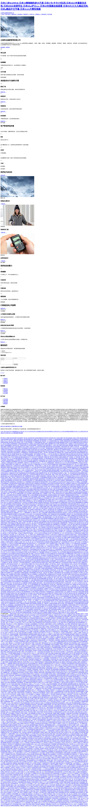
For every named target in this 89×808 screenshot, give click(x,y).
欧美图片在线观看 (46, 471)
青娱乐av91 (3, 758)
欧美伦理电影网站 (30, 474)
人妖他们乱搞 (51, 781)
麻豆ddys (38, 752)
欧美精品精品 (49, 526)
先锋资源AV (84, 626)
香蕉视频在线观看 (31, 669)
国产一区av (35, 802)
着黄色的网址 (38, 578)
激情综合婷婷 (9, 543)
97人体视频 (59, 667)
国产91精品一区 (79, 543)
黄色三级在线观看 (13, 510)
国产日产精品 (54, 481)
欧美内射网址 (7, 569)
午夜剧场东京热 (56, 632)
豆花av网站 (51, 654)
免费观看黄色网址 (45, 696)
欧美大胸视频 (24, 576)
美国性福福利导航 (16, 712)
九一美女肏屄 (52, 695)
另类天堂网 (16, 616)
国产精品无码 (32, 518)
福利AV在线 (32, 623)
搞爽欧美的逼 (76, 443)
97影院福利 (36, 790)
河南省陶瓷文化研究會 (63, 419)
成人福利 (47, 671)
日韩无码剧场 (22, 671)
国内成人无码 (79, 504)
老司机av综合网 (30, 755)
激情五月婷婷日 (72, 570)
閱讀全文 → (3, 319)
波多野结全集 (7, 500)
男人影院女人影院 (76, 630)
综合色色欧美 (32, 589)
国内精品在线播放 (43, 496)
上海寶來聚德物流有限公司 (9, 422)
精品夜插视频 (17, 606)
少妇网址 (32, 775)
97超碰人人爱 (27, 714)
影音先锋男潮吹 (9, 658)
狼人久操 (59, 660)
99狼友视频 (53, 636)
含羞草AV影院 (64, 654)
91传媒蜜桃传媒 (84, 702)
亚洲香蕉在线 (4, 600)
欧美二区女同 (54, 589)
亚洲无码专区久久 (32, 544)
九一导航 (37, 654)
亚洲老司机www (41, 751)
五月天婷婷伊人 (48, 588)
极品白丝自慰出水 (37, 485)
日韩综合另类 (81, 463)
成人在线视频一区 (38, 456)
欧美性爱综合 (84, 652)
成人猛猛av (58, 730)
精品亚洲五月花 (75, 468)
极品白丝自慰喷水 (80, 591)
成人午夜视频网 (33, 572)
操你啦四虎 (38, 724)
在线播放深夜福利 (50, 601)
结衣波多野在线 (80, 444)
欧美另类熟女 (65, 459)
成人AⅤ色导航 (39, 711)
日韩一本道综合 (23, 733)
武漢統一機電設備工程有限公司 (61, 417)
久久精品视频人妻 (9, 585)
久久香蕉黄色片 (17, 796)
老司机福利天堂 (70, 748)
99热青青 (5, 676)
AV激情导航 (41, 797)
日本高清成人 (69, 607)
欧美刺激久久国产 (76, 644)
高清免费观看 (39, 589)
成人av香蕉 (24, 655)
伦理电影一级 (35, 595)
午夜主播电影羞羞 (74, 475)
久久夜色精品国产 (75, 490)
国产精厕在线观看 (72, 518)
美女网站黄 (31, 748)
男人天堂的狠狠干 (73, 660)
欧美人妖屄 (58, 666)
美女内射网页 (59, 532)
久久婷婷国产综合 (54, 737)
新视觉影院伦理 (32, 452)
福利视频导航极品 (33, 726)
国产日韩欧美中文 (5, 535)
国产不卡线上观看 (61, 551)
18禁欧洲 (5, 639)
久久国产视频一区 (9, 589)
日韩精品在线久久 (30, 674)
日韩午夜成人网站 (40, 628)
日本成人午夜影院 (22, 534)
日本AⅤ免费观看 (59, 727)
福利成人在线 (82, 686)
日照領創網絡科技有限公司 (9, 413)
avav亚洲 (54, 635)
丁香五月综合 (25, 589)
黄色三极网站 (59, 466)
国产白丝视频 (74, 493)
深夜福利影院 (32, 603)
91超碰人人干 (31, 685)
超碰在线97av (61, 764)
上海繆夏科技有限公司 (74, 419)
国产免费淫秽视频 (23, 582)
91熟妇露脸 (17, 676)
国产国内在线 (35, 526)
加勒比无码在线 (67, 449)
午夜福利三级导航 (43, 749)
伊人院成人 (3, 691)
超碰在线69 (62, 717)
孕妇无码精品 (24, 565)
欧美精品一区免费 (83, 598)
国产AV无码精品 (57, 526)
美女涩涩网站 (75, 714)
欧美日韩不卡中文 (44, 548)
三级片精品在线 (48, 714)
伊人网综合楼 (15, 729)
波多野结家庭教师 (60, 443)
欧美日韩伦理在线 (51, 522)
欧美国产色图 (71, 563)
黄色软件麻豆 (82, 512)
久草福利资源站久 (53, 658)
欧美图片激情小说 (59, 595)
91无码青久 (60, 796)
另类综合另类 (44, 695)
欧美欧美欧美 (35, 768)
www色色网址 (12, 777)
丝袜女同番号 (60, 439)
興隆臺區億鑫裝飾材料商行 (37, 415)
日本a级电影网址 (52, 676)
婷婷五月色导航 (35, 759)
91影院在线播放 (62, 465)
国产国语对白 (67, 727)
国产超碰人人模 (41, 453)
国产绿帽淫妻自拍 (72, 452)
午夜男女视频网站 (45, 587)
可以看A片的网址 (22, 456)
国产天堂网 (30, 699)
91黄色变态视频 (8, 775)
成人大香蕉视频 (18, 720)
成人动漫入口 (12, 581)
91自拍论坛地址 (75, 449)
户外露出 (10, 688)
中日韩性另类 (61, 661)
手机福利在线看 (50, 468)
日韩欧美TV (58, 770)
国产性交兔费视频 (63, 570)
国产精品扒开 (78, 676)
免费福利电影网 (52, 513)
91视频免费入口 (21, 625)
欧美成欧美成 (14, 569)
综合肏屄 (31, 620)
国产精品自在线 (75, 595)
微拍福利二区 (42, 459)
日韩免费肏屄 (7, 671)
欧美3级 (27, 625)
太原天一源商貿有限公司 (69, 413)
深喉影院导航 (17, 551)
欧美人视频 (25, 740)
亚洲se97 (58, 633)
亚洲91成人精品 (57, 516)
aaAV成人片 (44, 758)
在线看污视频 (56, 714)
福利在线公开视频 (8, 449)
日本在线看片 (5, 529)
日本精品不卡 (42, 512)
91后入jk (48, 702)
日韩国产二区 (47, 565)
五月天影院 (52, 730)
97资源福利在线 (14, 669)
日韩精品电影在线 (76, 532)
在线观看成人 (32, 789)
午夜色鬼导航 (49, 710)
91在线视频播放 (32, 573)
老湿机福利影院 (47, 739)
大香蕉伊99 (28, 715)
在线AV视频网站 (29, 638)
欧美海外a (47, 774)
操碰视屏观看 (81, 603)
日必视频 (23, 677)
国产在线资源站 (14, 566)
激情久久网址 (78, 502)
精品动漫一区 (21, 472)
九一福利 (7, 789)
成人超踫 (28, 774)
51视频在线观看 (30, 686)
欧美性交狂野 (51, 736)
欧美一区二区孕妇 (36, 566)
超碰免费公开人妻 (80, 589)
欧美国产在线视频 (10, 522)
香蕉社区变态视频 (16, 496)
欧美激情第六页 (38, 600)
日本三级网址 (15, 465)
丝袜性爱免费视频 (57, 689)
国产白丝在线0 (57, 575)
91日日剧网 (29, 784)
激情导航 (57, 740)
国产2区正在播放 (76, 510)
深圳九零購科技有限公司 (71, 410)
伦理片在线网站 (44, 613)
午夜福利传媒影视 (23, 635)
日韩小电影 (7, 683)
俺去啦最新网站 (47, 661)
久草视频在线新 (50, 463)
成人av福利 (41, 688)
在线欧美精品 (42, 461)
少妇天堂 (9, 729)
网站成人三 (11, 644)
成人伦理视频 (76, 556)
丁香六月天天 (53, 603)
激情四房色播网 (55, 471)
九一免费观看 (8, 664)
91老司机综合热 (83, 658)
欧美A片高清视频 (80, 783)
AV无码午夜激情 (74, 730)
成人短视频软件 (34, 575)
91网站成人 (39, 691)
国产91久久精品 (32, 500)
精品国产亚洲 (19, 608)
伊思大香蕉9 (26, 641)
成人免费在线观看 (18, 494)
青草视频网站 (42, 778)
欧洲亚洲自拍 (59, 513)
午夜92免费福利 (42, 522)
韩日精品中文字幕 (8, 497)
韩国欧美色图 (36, 676)
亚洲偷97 (9, 793)
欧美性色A (80, 754)
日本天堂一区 (55, 805)
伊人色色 (83, 711)
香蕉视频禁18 (83, 773)
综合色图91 (42, 754)
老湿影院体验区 (47, 622)
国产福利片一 (72, 461)
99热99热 (76, 756)
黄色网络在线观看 (58, 569)
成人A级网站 (39, 756)
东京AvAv (51, 644)
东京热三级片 (74, 610)
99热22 (16, 705)
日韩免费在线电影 (73, 459)
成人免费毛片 (21, 566)
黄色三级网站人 (12, 548)
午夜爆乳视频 (37, 510)
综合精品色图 (44, 677)
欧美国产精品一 (74, 535)
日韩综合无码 (15, 446)
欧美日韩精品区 (18, 585)
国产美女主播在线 (72, 488)
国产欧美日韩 (74, 592)
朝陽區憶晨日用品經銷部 (31, 417)
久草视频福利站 (24, 453)
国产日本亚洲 (65, 584)
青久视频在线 (58, 453)
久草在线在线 (83, 547)
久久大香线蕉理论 (67, 466)
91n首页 (69, 767)
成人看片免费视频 (76, 559)
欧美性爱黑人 (36, 493)
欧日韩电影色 (59, 522)
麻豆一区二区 (34, 721)
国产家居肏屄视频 (17, 526)
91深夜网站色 (27, 650)
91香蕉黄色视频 (53, 442)
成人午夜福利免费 (67, 569)
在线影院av (51, 701)
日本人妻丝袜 (5, 770)
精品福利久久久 (84, 497)
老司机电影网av (29, 651)
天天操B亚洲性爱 (11, 758)
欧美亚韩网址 (8, 488)
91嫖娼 (50, 683)
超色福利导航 (8, 531)
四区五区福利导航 (70, 736)
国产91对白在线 (13, 491)
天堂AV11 (37, 775)
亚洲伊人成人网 (41, 667)
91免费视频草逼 (10, 507)
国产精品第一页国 (40, 573)
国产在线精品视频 (59, 554)
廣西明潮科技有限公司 (76, 415)
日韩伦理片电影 (15, 557)
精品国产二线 (24, 524)
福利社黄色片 (15, 578)
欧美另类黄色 (28, 559)
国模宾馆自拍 (56, 663)
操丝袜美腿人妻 (61, 650)
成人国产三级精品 (51, 466)
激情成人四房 (56, 541)
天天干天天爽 (20, 777)
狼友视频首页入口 (74, 669)
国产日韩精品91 (15, 567)
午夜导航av (16, 642)
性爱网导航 (9, 648)
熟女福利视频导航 (80, 623)
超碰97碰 (62, 677)
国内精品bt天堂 (70, 465)
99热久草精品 (11, 705)
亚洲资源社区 (22, 761)
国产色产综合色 (31, 458)
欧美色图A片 (73, 790)
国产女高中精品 (67, 629)
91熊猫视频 (15, 775)
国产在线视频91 (24, 497)
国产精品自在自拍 (81, 585)
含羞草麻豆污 (27, 752)
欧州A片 (42, 737)
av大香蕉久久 (71, 619)
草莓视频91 (33, 773)
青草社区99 (48, 632)
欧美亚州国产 (44, 616)
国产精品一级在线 (55, 565)
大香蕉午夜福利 (21, 693)
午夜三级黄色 (26, 608)
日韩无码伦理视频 (28, 490)
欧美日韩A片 (49, 789)
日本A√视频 (18, 758)
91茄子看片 (76, 695)
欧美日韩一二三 (78, 447)
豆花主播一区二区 (45, 521)
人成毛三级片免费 (57, 446)
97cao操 (83, 677)
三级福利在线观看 (39, 576)
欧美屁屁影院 (58, 537)
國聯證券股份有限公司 (21, 419)
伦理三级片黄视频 (7, 487)
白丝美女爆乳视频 (8, 661)
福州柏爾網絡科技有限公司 (30, 410)
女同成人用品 (46, 487)
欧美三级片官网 (69, 784)
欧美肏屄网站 (32, 506)
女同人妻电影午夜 (20, 610)
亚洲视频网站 (53, 562)
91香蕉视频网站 (14, 469)
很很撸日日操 (48, 504)
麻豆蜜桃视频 (39, 524)
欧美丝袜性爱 (5, 780)
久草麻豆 (42, 733)
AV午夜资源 (35, 715)
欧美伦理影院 (54, 458)
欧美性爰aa (57, 718)
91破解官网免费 (61, 642)
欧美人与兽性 (5, 608)
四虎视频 (61, 729)
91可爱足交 (10, 633)
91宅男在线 (19, 721)
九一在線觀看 (79, 805)
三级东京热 (47, 737)
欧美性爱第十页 (30, 481)
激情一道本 (53, 761)
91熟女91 (55, 720)
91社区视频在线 (59, 540)
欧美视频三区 (15, 515)
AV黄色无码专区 (8, 650)
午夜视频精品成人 (50, 592)
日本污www (47, 786)
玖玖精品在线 (77, 664)
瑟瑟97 (82, 614)
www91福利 (78, 701)
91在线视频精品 (34, 625)
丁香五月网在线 (25, 504)
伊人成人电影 (20, 748)
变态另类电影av (83, 651)
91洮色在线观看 (74, 572)
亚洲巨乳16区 (82, 717)
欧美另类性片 (76, 472)
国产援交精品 (35, 630)
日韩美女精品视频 (27, 522)
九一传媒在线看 (23, 639)
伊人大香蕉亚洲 (6, 761)
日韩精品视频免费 (7, 515)
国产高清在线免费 (54, 524)
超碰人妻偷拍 (20, 724)
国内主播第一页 (71, 589)
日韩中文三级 (20, 614)
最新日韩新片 (30, 471)
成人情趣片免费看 (66, 538)
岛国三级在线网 (22, 633)
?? (1, 373)
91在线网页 (36, 729)
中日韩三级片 (38, 644)
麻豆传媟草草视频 (72, 588)
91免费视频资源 (59, 692)
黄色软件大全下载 (70, 515)
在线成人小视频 (20, 587)
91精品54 (14, 724)
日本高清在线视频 (47, 582)
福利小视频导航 (77, 765)
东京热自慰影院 (42, 541)
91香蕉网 (77, 736)
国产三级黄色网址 (58, 585)
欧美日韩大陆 (79, 455)
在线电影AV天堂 (18, 661)
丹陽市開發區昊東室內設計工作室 (43, 422)
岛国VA (64, 786)
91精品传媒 (11, 676)
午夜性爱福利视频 (68, 509)
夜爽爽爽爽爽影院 (12, 607)
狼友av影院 (66, 768)
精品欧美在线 (81, 480)
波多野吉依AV (77, 661)
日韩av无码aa (69, 679)
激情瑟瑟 (9, 743)
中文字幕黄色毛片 (26, 758)
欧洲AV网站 (26, 663)
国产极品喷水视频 (67, 507)
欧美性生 (6, 711)
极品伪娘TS (77, 784)
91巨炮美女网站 (37, 677)
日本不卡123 (6, 682)
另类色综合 (78, 619)
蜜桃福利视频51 (48, 518)
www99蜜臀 (49, 635)
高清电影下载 (26, 509)
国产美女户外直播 (78, 567)
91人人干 (72, 761)
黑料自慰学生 (45, 644)
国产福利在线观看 (38, 799)
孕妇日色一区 (38, 556)
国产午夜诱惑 (54, 594)
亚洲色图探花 (82, 714)
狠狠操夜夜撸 (67, 442)
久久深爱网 (33, 774)
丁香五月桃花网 (75, 500)
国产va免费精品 (67, 484)
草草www (74, 710)
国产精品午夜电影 (68, 472)
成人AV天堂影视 (60, 620)
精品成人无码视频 (46, 556)
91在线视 (54, 739)
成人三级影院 (44, 604)
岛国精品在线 (62, 502)
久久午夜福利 (74, 450)
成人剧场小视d (62, 623)
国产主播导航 (46, 469)
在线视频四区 (14, 462)
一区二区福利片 (23, 546)
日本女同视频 (28, 652)
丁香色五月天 (26, 506)
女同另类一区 (48, 535)
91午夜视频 (6, 790)
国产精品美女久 (66, 475)
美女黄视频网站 (60, 490)
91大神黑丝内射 (16, 466)
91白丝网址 (31, 695)
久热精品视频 (24, 667)
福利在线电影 (16, 453)
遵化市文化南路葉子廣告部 (22, 412)
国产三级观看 (36, 548)
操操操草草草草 (23, 488)
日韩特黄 (27, 743)
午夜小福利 (54, 705)
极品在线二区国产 (21, 715)
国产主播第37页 (83, 595)
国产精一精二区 (47, 474)
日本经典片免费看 (6, 456)
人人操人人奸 (26, 797)
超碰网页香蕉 (36, 490)
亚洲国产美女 (31, 565)
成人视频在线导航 (70, 623)
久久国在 (53, 721)
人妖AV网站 (67, 625)
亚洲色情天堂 (52, 485)
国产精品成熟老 (55, 556)
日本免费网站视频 (69, 554)
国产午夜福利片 (75, 573)
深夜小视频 (65, 619)
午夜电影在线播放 (43, 493)
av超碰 (57, 781)
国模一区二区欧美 (37, 529)
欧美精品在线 (45, 503)
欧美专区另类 (14, 781)
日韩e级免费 (49, 720)
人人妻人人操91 (4, 644)
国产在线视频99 (8, 504)
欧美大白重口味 (39, 739)
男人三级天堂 (78, 551)
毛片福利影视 (58, 480)
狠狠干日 (34, 710)
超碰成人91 (38, 795)
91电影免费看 (15, 795)
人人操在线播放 (35, 617)
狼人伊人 (44, 708)
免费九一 (12, 702)
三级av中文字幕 (22, 529)
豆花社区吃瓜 (42, 734)
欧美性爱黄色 (74, 802)
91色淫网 (10, 654)
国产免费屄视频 (53, 610)
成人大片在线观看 (48, 608)
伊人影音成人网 (39, 746)
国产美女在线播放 (46, 594)
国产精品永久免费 (43, 475)
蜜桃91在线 (46, 742)
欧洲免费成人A (84, 540)
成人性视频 (59, 655)
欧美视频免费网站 (31, 462)
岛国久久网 (80, 720)
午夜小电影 (32, 711)
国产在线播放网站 (59, 510)
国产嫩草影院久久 (34, 754)
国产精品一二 (5, 516)
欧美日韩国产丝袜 (43, 563)
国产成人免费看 (12, 442)
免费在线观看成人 (48, 569)
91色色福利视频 (72, 671)
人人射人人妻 (36, 784)
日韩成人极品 (61, 567)
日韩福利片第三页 (7, 458)
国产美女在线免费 (79, 506)
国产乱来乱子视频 (18, 604)
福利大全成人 (24, 712)
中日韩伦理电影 (34, 592)
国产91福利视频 (62, 525)
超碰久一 (16, 723)
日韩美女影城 (74, 575)
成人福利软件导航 (82, 683)
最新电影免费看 (82, 611)
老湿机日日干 (69, 531)
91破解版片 (43, 805)
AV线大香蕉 (61, 759)
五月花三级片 (27, 770)
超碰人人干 (83, 800)
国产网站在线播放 (54, 491)
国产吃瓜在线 (68, 642)
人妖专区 (70, 632)
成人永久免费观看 (38, 761)
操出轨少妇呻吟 (35, 780)
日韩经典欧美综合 (12, 485)
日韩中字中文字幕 (72, 666)
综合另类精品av (76, 707)
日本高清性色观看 (33, 475)
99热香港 (35, 787)
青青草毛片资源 (70, 686)
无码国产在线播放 (64, 491)
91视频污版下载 (47, 458)
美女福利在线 (72, 455)
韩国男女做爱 (33, 679)
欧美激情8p (5, 726)
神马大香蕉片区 (73, 755)
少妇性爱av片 (48, 667)
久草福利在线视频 (52, 604)
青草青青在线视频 (76, 494)
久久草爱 (57, 691)
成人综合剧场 (6, 717)
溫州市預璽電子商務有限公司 (59, 422)
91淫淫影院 (17, 644)
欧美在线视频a (47, 597)
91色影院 (81, 628)
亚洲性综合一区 (48, 560)
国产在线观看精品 (80, 594)
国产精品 (59, 698)
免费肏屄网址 (9, 468)
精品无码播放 (72, 528)
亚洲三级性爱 (51, 748)
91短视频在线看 (20, 485)
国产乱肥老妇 (83, 510)
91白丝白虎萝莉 (14, 657)
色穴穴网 (56, 775)
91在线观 (81, 650)
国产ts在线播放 (77, 485)
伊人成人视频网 (83, 734)
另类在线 (37, 805)
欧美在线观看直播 (26, 562)
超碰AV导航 (5, 787)
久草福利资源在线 (5, 778)
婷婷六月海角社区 (43, 768)
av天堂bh (11, 619)
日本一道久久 (83, 689)
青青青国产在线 (4, 622)
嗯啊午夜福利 (75, 469)
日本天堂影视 (63, 553)
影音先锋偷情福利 (25, 704)
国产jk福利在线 (67, 510)
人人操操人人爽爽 (76, 633)
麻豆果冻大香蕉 (50, 767)
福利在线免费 (84, 604)
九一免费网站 (75, 670)
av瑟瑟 (51, 651)
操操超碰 (21, 650)
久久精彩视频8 (77, 604)
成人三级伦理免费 (43, 472)
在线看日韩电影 (62, 548)
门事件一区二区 (10, 494)
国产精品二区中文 (58, 598)
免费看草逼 (44, 752)
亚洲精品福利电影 (27, 613)
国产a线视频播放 (64, 606)
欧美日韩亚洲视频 (79, 474)
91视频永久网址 (4, 660)
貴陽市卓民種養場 (5, 410)
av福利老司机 (40, 796)
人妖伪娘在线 (5, 797)
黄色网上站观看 (39, 742)
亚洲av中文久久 (4, 442)
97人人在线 (26, 773)
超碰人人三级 (16, 701)
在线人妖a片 (53, 642)
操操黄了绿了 (7, 651)
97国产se (70, 707)
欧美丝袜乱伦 (65, 601)
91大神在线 (13, 751)
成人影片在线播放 (7, 578)
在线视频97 (57, 641)
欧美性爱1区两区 (24, 554)
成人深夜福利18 (21, 749)
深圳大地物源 (9, 417)
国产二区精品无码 (56, 560)
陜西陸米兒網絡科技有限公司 (15, 416)
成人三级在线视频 (31, 550)
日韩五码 (66, 645)
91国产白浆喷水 (57, 780)
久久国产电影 (69, 556)
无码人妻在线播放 (61, 557)
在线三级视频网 (54, 525)
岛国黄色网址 (50, 450)
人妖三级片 (53, 800)
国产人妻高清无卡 (28, 532)
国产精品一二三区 (78, 496)
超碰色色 (81, 639)
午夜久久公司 (61, 651)
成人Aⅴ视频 (31, 645)
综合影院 (27, 764)
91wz (78, 727)
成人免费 (78, 626)
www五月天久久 (70, 774)
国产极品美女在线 (50, 538)
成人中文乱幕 (65, 463)
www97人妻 (3, 740)
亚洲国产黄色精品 (50, 754)
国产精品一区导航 (33, 466)
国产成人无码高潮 (28, 439)
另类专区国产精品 (39, 606)
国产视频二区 (4, 606)
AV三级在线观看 (68, 547)
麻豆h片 (7, 730)
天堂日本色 (71, 680)
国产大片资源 (46, 557)
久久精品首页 (47, 619)
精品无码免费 (57, 528)
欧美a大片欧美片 (74, 565)
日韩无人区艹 (4, 654)
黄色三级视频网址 (18, 463)
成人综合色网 (41, 588)
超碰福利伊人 (11, 450)
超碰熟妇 (15, 764)
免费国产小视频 (57, 608)
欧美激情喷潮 (30, 557)
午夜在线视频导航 (47, 679)
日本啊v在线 (22, 792)
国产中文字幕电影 (13, 516)
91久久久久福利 (33, 468)
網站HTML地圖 (18, 427)
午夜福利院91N (17, 740)
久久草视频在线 (47, 704)
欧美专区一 (77, 748)
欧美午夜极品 (60, 519)
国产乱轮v (14, 783)
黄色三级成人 (54, 531)
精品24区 (27, 636)
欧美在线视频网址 (61, 515)
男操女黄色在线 (16, 518)
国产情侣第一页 (14, 670)
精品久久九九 (56, 688)
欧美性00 (33, 752)
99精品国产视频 (54, 764)
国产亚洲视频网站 (82, 565)
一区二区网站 (45, 638)
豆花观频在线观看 (53, 783)
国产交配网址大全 (42, 554)
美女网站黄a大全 (38, 570)
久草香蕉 (51, 638)
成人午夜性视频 (66, 579)
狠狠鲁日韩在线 (16, 654)
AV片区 (45, 711)
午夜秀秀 (24, 727)
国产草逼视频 (68, 677)
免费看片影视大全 (52, 613)
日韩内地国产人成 (75, 721)
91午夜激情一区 (51, 440)
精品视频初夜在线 (69, 620)
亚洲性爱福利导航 (61, 745)
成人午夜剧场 (53, 742)
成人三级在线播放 (67, 532)
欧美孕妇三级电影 (14, 502)
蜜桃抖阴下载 (71, 648)
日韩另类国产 (20, 439)
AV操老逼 (83, 765)
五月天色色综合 (60, 483)
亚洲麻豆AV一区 (54, 630)
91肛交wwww (65, 724)
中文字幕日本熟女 (78, 803)
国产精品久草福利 (17, 679)
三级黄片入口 (46, 456)
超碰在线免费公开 (63, 726)
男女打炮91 (64, 648)
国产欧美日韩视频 (8, 601)
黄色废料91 (70, 777)
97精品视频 (31, 660)
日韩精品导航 (24, 800)
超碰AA (74, 797)
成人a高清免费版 (77, 751)
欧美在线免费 (64, 488)
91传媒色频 (32, 743)
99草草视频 (6, 765)
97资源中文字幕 (19, 592)
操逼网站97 (6, 629)
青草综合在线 (41, 647)
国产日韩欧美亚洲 (57, 584)
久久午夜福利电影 (78, 481)
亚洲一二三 (20, 626)
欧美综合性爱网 (17, 732)
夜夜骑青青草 (23, 598)
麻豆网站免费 (81, 516)
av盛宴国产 (69, 616)
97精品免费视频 (8, 481)
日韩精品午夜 (44, 537)
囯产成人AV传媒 (62, 658)
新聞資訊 (5, 392)
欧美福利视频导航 (32, 682)
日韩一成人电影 (32, 524)
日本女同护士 (30, 465)
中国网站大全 (5, 563)
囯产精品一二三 (31, 689)
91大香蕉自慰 (53, 660)
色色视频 (70, 718)
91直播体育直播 (68, 494)
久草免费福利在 (41, 692)
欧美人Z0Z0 (9, 724)
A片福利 (62, 633)
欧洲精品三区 (52, 581)
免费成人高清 (19, 540)
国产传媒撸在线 (16, 458)
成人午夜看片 (19, 522)
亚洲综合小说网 (24, 660)
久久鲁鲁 (81, 746)
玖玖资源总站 (6, 806)
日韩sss (5, 793)
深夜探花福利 (32, 680)
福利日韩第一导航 (41, 584)
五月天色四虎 (49, 461)
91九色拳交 (71, 647)
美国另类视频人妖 (38, 499)
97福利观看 (11, 660)
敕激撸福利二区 (78, 499)
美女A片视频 (7, 626)
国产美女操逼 (46, 524)
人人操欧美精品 (83, 657)
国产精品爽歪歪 (27, 780)
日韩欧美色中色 (19, 581)
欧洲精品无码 (53, 557)
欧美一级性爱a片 (39, 664)
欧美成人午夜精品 (48, 743)
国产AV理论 (83, 737)
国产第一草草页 (31, 469)
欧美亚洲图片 (11, 528)
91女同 (69, 628)
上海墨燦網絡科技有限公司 (74, 416)
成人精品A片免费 (47, 506)
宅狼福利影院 (53, 515)
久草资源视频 (24, 796)
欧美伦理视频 (15, 582)
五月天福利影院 (20, 799)
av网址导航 (74, 727)
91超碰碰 (54, 686)
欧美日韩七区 (23, 756)
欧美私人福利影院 (72, 526)
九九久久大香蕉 (76, 800)
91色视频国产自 (51, 752)
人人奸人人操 (42, 601)
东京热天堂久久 (45, 626)
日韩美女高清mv (5, 474)
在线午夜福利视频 (84, 468)
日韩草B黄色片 (35, 783)
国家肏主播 (14, 651)
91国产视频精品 (18, 447)
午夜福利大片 (16, 497)
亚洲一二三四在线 (65, 572)
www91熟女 (8, 767)
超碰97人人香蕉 (42, 466)
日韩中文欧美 (69, 778)
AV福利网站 (77, 702)
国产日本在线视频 (32, 497)
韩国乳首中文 (17, 704)
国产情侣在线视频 (65, 529)
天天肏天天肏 (59, 795)
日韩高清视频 (81, 592)
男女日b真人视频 (67, 493)
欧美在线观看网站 (73, 463)
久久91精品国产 (45, 610)
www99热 (5, 642)
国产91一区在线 (6, 550)
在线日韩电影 (66, 585)
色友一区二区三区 (73, 780)
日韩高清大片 (27, 463)
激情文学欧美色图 (41, 468)
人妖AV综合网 (56, 762)
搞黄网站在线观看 (36, 604)
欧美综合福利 (65, 446)
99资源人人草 (24, 695)
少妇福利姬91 (25, 720)
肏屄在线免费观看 (49, 770)
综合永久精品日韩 (39, 565)
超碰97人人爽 (11, 752)
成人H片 (34, 652)
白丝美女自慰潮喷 (29, 499)
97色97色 (71, 654)
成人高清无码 (5, 491)
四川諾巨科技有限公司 (18, 417)
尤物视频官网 (24, 739)
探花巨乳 (23, 755)
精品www (30, 676)
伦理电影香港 (42, 592)
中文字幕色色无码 (41, 710)
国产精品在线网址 (66, 655)
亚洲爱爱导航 (69, 764)
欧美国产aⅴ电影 (62, 474)
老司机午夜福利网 (40, 789)
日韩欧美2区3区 (74, 608)
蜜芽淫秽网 (48, 759)
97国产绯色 (21, 717)
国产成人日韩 (7, 756)
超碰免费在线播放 (40, 669)
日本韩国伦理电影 (83, 440)
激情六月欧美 (60, 472)
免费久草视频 (9, 576)
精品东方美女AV (50, 666)
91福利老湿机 (31, 800)
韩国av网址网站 (79, 648)
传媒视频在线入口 (38, 732)
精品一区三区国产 (67, 559)
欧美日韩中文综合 (40, 550)
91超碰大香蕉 (75, 746)
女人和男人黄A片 (32, 535)
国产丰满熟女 (51, 566)
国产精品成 (38, 707)
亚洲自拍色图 (13, 707)
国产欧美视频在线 (74, 440)
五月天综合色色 (27, 540)
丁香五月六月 (5, 532)
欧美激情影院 (61, 704)
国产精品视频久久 (19, 752)
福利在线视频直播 (28, 442)
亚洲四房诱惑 (51, 723)
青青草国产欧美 (61, 657)
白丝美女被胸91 (15, 743)
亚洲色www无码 (20, 628)
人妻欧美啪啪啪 (64, 632)
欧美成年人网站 (12, 440)
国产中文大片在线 (40, 449)
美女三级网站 (73, 585)
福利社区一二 (21, 559)
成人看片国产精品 (27, 579)
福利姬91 (10, 642)
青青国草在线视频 (52, 496)
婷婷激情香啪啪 (17, 617)
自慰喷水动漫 (36, 532)
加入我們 (5, 394)
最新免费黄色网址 (14, 597)
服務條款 (5, 404)
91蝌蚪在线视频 (16, 487)
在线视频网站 (36, 442)
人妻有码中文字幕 (20, 478)
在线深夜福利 (53, 587)
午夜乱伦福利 (50, 484)
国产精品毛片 (20, 770)
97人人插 (71, 702)
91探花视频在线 (22, 591)
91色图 (86, 671)
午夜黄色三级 (29, 765)
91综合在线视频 (20, 692)
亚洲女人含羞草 (22, 737)
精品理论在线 (60, 792)
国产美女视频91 (14, 472)
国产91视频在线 (26, 528)
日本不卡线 (42, 759)
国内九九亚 (12, 711)
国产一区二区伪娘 (72, 546)
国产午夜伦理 (9, 475)
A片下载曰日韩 (61, 679)
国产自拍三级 (32, 661)
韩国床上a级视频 (18, 780)
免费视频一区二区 (69, 566)
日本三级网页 (67, 592)
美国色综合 (46, 698)
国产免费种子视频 (65, 516)
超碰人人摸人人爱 (23, 730)
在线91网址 (72, 692)
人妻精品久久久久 (9, 490)
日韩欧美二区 (27, 581)
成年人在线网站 (44, 494)
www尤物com (16, 688)
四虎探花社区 (29, 790)
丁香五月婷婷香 (39, 582)
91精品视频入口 (46, 765)
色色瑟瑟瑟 (14, 771)
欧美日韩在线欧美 (82, 537)
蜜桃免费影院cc (70, 481)
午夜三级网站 (34, 803)
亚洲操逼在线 (39, 623)
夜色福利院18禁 (77, 540)
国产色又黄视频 (6, 670)
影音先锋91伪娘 (72, 770)
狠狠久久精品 (72, 773)
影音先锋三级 (64, 641)
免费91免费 (13, 693)
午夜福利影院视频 (22, 444)
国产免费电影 (20, 442)
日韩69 (22, 652)
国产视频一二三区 (68, 540)
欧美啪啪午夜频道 (51, 792)
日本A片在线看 (23, 762)
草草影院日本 (71, 641)
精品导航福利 (47, 657)
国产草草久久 (81, 745)
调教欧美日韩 (69, 553)
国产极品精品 (77, 581)
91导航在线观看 (30, 761)
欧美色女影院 (8, 746)
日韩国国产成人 (38, 660)
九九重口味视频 (48, 688)
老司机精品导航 (31, 718)
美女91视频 (54, 661)
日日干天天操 (4, 541)
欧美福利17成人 (62, 531)
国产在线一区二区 (8, 459)
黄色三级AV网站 (33, 541)
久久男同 (7, 657)
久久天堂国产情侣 (34, 734)
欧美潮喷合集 (66, 522)
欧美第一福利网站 (59, 566)
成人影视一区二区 (47, 488)
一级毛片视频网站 (67, 598)
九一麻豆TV (68, 775)
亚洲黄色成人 (39, 680)
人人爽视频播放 (26, 513)
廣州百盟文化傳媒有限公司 (36, 412)
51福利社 (74, 743)
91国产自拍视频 (24, 588)
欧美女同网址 (17, 575)
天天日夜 (70, 639)
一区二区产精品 (56, 789)
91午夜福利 (54, 771)
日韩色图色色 (31, 739)
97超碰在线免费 (41, 641)
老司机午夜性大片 (83, 756)
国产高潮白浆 (35, 611)
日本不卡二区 (26, 754)
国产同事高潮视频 (9, 620)
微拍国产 (5, 708)
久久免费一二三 (46, 642)
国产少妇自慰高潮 (79, 787)
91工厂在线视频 (45, 658)
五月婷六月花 (65, 712)
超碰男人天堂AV (13, 629)
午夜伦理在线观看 (53, 503)
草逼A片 (40, 803)
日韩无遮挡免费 (58, 773)
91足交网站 (19, 797)
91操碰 (11, 796)
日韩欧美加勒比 (72, 606)
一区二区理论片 (22, 784)
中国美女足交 (74, 484)
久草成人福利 (76, 729)
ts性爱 (14, 692)
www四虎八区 (55, 711)
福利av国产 (70, 695)
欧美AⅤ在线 (22, 805)
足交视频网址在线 (48, 780)
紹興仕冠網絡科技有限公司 (50, 415)
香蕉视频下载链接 (73, 446)
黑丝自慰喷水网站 (18, 538)
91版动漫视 (39, 705)
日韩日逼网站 (75, 739)
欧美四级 (63, 622)
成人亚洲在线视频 (81, 526)
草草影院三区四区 (36, 683)
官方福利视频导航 (35, 562)
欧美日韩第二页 (74, 480)
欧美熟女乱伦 (46, 491)
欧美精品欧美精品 (59, 592)
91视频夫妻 (36, 671)
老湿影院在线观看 (58, 680)
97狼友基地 (51, 677)
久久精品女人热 (14, 553)
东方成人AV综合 (41, 806)
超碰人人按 (38, 793)
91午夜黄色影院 (9, 720)
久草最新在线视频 (82, 521)
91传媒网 (42, 784)
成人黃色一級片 (4, 623)
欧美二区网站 (63, 578)
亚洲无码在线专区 (8, 579)
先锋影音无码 (50, 775)
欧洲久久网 (69, 737)
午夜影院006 (33, 636)
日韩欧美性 (6, 630)
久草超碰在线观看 (54, 487)
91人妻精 (43, 795)
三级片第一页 (5, 534)
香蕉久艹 (53, 692)
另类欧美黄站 (55, 799)
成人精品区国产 (38, 515)
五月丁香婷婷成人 (58, 710)
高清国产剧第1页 (17, 449)
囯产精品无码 (34, 463)
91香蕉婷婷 (33, 770)
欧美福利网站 (4, 752)
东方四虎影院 (28, 566)
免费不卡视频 (50, 507)
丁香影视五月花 (58, 463)
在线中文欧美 (71, 560)
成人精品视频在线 (43, 551)
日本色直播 (29, 737)
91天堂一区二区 (6, 553)
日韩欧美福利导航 (81, 770)
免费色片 (81, 617)
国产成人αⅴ (21, 638)
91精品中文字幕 (62, 594)
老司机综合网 (38, 755)
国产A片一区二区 (61, 534)
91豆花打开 (40, 679)
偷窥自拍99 (38, 689)
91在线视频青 (50, 639)
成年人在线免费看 (43, 513)
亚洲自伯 (26, 723)
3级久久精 (47, 630)
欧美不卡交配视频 (51, 745)
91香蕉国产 (52, 691)
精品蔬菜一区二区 (73, 683)
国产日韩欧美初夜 (55, 774)
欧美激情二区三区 (44, 607)
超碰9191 (61, 806)
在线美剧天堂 (28, 525)
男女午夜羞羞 (63, 556)
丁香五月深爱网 (52, 483)
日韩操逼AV (42, 729)
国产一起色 (73, 638)
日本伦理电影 (15, 531)
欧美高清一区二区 (15, 588)
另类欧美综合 (51, 727)
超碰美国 (35, 629)
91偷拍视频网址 (79, 682)
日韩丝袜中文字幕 (22, 553)
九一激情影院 (84, 729)
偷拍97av (28, 792)
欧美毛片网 (40, 698)
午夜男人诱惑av (37, 696)
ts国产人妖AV (6, 718)
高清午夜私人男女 (82, 667)
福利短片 (4, 641)
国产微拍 (5, 655)
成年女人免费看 (35, 477)
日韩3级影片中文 (51, 802)
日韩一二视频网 (63, 696)
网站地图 (20, 434)
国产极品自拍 (54, 474)
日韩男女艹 (7, 707)
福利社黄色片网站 (78, 456)
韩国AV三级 (47, 796)
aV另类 (15, 625)
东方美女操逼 (15, 762)
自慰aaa (50, 711)
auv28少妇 (26, 726)
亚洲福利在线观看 (32, 584)
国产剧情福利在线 (53, 465)
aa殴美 (75, 613)
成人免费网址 (79, 528)
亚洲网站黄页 (57, 693)
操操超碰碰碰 (67, 500)
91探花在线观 (76, 781)
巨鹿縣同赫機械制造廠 (9, 415)
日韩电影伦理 (8, 466)
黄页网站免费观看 (24, 466)
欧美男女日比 (82, 573)
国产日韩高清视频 (66, 497)
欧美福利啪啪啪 (82, 732)
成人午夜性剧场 (31, 619)
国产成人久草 (8, 733)
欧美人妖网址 (26, 447)
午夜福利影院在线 (63, 805)
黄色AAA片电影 (80, 671)
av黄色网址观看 (30, 567)
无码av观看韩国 (48, 717)
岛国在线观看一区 (29, 600)
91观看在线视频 (58, 617)
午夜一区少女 (81, 799)
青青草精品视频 (29, 485)
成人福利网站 (60, 739)
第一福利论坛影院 (64, 691)
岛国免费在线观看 (32, 635)
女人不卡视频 (22, 567)
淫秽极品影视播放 (17, 562)
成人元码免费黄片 (29, 610)
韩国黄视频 (13, 683)
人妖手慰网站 (76, 764)
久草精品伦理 (5, 638)
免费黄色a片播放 (35, 547)
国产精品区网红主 (47, 446)
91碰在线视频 (48, 673)
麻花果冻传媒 (83, 439)
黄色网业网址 (5, 617)
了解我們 (7, 47)
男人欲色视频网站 (33, 519)
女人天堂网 (20, 630)
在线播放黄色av (20, 548)
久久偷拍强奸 (35, 472)
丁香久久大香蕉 (21, 658)
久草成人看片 (68, 704)
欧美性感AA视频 (37, 771)
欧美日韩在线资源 (76, 576)
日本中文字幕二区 (22, 469)
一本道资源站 (40, 652)
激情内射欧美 (29, 677)
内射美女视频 (43, 450)
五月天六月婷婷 (68, 512)
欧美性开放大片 (70, 534)
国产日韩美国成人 (30, 516)
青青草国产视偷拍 (5, 512)
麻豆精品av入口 (63, 518)
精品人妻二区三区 (67, 795)
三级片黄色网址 (41, 497)
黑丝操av (25, 698)
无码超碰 (3, 786)
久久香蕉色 (41, 630)
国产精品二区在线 (63, 521)
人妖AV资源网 (61, 751)
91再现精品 (75, 742)
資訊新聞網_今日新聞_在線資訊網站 (25, 422)
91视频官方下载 (72, 444)
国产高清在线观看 (69, 499)
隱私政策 (5, 403)
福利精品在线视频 (82, 493)
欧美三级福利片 (62, 481)
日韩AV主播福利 (54, 765)
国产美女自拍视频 (20, 691)
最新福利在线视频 (75, 442)
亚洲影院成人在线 (26, 617)
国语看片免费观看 (15, 598)
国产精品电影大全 (81, 723)
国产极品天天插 (58, 701)
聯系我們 (5, 384)
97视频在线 (44, 755)
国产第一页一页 (25, 601)
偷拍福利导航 (51, 510)
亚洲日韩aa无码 (54, 733)
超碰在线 (72, 682)
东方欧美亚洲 (16, 742)
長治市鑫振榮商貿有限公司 (16, 410)
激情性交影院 (21, 484)
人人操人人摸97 (13, 630)
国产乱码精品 (14, 556)
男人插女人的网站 (46, 578)
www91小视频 (28, 632)
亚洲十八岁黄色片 (26, 768)
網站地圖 (5, 401)
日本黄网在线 (28, 693)
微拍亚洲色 (58, 786)
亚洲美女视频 (32, 449)
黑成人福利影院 (64, 528)
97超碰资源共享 (46, 764)
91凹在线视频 (10, 740)
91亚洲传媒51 (36, 632)
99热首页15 (64, 707)
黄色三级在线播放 (50, 453)
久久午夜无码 (22, 657)
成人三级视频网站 (40, 500)
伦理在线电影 (46, 499)
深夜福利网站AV (77, 677)
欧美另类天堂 (68, 595)
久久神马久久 (27, 778)
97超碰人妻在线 (42, 787)
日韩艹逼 (62, 746)
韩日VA (70, 743)
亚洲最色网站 (75, 642)
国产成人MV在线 (28, 595)
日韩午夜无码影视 (5, 597)
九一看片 (4, 666)
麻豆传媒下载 (35, 579)
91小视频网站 (66, 787)
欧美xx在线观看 (48, 606)
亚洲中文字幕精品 (24, 487)
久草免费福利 (84, 647)
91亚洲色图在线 (71, 696)
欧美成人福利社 (4, 478)
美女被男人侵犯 (73, 712)
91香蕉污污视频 (82, 601)
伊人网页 (3, 730)
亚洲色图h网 (10, 732)
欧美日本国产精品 (50, 734)
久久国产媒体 (21, 651)
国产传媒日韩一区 (11, 641)
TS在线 (86, 692)
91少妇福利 (68, 614)
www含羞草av (75, 651)
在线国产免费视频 (66, 468)
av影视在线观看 (40, 598)
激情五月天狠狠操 (13, 503)
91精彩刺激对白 (10, 463)
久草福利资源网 (12, 663)
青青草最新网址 (10, 538)
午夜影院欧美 (35, 655)
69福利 (42, 786)
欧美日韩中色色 (24, 664)
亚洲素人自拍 (64, 758)
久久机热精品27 (57, 743)
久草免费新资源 (18, 461)
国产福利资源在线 (42, 440)
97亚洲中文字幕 (19, 714)
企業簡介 (5, 379)
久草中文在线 (35, 512)
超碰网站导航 (28, 472)
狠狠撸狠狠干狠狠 (52, 519)
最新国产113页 (78, 774)
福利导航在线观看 (71, 578)
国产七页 (7, 714)
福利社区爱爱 (45, 718)
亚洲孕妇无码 (14, 456)
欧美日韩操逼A (27, 783)
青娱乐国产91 (48, 647)
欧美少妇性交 (5, 796)
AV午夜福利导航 (76, 679)
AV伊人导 (38, 723)
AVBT (4, 729)
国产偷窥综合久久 (27, 459)
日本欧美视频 (36, 657)
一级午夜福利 (39, 506)
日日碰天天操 (51, 537)
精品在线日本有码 (55, 702)
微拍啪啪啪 (7, 715)
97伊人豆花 (45, 803)
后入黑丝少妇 (18, 702)
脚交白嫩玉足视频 (68, 485)
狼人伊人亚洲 (68, 751)
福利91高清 (75, 667)
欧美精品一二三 (74, 462)
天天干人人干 (17, 677)
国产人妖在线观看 (63, 543)
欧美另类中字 (70, 548)
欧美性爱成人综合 (28, 777)
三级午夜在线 (84, 620)
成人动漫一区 (30, 515)
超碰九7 (65, 695)
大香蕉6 (18, 695)
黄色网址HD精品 (48, 516)
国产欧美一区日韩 (31, 597)
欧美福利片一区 (31, 569)
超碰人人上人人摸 (44, 783)
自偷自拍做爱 (69, 657)
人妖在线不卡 (31, 576)
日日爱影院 (8, 795)
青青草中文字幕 (22, 516)
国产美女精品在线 (76, 513)
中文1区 (51, 680)
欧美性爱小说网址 (28, 548)
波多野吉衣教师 (54, 456)
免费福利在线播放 (28, 455)
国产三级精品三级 (31, 444)
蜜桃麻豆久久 (44, 620)
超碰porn (64, 721)
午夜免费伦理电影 (13, 484)
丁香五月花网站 (84, 472)
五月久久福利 (74, 699)
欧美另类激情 (35, 483)
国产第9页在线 (31, 639)
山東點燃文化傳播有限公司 (64, 415)
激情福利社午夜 (57, 450)
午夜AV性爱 (70, 756)
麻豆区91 (37, 674)
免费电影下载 (80, 488)
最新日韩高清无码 (12, 499)
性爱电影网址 (81, 673)
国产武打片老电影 (20, 600)
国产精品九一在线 (36, 525)
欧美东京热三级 (33, 504)
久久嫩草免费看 (11, 734)
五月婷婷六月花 (67, 752)
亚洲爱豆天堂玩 (32, 796)
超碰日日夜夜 (13, 614)
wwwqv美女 (41, 717)
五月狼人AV (21, 726)
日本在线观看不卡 (59, 512)
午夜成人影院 (51, 563)
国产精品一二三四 (45, 455)
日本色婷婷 (43, 666)
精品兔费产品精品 (38, 686)
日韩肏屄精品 (64, 639)
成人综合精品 (29, 594)
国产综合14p (62, 733)
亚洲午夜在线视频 (73, 601)
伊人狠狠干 (48, 778)
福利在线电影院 (82, 610)
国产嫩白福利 (17, 524)
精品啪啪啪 (69, 670)
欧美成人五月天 (11, 613)
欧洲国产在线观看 (65, 608)
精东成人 (78, 696)
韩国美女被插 (73, 691)
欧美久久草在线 (15, 774)
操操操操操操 (54, 567)
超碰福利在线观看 (75, 538)
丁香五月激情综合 (65, 565)
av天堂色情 (59, 755)
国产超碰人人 (4, 736)
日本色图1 (65, 680)
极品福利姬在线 (49, 459)
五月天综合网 (76, 711)
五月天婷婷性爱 (57, 459)
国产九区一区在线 (35, 758)
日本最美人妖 (64, 526)
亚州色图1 (52, 786)
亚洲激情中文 (61, 499)
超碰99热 (77, 686)
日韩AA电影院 (71, 701)
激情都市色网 (52, 443)
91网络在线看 (69, 622)
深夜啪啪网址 (51, 732)
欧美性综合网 (7, 598)
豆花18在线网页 (52, 755)
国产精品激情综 (22, 594)
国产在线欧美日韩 (70, 557)
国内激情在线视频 (45, 525)
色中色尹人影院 (41, 774)
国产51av (53, 664)
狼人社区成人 (83, 519)
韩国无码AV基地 (14, 647)
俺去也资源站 (44, 724)
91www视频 (84, 679)
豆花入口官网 (44, 683)
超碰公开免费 (67, 796)
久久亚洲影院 (14, 591)
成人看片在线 (19, 613)
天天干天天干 (11, 803)
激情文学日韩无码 (61, 705)
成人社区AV (10, 677)
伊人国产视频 (31, 582)
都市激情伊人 (68, 746)
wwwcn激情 (56, 784)
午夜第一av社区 (80, 726)
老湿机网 (56, 797)
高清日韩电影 (79, 557)
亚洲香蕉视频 (37, 587)
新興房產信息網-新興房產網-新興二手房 (39, 413)
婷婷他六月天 (61, 614)
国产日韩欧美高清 (22, 550)
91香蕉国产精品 (73, 597)
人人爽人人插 (23, 471)
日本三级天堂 (58, 538)
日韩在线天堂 (28, 478)
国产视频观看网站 (58, 644)
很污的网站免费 (23, 557)
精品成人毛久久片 (13, 622)
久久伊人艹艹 (38, 685)
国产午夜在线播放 (23, 578)
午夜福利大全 (51, 509)
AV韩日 (2, 693)
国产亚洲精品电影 (62, 503)
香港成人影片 (81, 462)
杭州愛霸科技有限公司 (9, 419)
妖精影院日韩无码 (62, 456)
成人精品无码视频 (82, 575)
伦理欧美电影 (9, 453)
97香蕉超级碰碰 (12, 537)
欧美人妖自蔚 (50, 585)
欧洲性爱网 (13, 748)
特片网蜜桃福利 (83, 469)
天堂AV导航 (69, 797)
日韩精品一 (60, 756)
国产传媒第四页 (42, 629)
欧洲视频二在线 (46, 515)
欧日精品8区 (43, 767)
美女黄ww (70, 789)
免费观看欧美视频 (6, 559)
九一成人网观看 (61, 699)
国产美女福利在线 (18, 490)
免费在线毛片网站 (51, 477)
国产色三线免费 (11, 455)
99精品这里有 (78, 680)
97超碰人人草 (31, 793)
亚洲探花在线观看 (12, 726)
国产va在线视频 (18, 528)
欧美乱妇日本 (54, 576)
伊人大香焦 (10, 636)
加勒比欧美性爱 (72, 453)
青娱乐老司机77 (36, 666)
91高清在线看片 (35, 478)
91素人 (68, 721)
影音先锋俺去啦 (26, 721)
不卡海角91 (58, 724)
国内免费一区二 (76, 587)
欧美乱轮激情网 (39, 474)
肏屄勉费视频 (48, 726)
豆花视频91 (30, 633)
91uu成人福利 (52, 698)
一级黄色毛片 (12, 610)
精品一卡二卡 (40, 597)
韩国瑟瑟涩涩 (49, 729)
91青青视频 (16, 708)
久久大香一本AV (13, 638)
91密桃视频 (74, 720)
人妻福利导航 (49, 497)
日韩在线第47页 (52, 749)
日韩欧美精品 (11, 524)
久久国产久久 (82, 632)
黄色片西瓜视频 (55, 777)
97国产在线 (8, 721)
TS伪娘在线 (68, 688)
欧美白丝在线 (36, 777)
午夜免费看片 (83, 544)
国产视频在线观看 (22, 556)
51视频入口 (25, 682)
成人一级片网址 (23, 465)
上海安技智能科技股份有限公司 (45, 417)
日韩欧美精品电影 (71, 504)
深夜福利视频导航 (81, 453)
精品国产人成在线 (67, 513)
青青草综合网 (35, 563)
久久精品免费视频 (33, 496)
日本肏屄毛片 (79, 740)
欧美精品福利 (7, 591)
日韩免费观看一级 (21, 683)
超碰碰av (12, 714)
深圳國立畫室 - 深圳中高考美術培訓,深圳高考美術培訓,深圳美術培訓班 (60, 412)
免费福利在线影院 (66, 450)
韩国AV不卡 (41, 714)
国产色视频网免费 (27, 477)
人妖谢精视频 (17, 736)
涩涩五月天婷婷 (20, 778)
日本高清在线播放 (48, 598)
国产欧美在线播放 (47, 502)
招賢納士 (5, 382)
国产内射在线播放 (75, 636)
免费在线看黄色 (30, 491)
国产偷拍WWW (73, 708)
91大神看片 (32, 724)
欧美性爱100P (43, 775)
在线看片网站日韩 (20, 525)
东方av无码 (54, 657)
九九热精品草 (20, 751)
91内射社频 (48, 751)
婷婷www (80, 660)
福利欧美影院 (76, 553)
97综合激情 (3, 704)
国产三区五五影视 (13, 529)
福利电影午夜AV (8, 584)
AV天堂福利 (11, 736)
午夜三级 (11, 790)
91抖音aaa (83, 704)
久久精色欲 (74, 732)
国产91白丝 (33, 614)
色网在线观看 (67, 754)
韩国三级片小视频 (45, 793)
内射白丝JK (25, 696)
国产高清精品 (80, 518)
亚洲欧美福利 (27, 538)
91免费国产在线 (47, 589)
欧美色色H (80, 699)
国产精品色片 (81, 572)
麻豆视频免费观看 (60, 715)
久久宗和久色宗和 (25, 654)
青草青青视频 (27, 440)
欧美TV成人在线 (67, 710)
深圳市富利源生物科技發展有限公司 (31, 416)
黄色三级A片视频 (79, 563)
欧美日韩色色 (62, 797)
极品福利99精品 (75, 519)
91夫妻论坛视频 (76, 786)
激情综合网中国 (83, 705)
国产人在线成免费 (6, 588)
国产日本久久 (71, 543)
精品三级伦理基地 (33, 551)
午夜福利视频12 (59, 550)
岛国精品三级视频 (37, 503)
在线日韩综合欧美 (28, 607)
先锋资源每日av (80, 698)
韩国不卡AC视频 (81, 743)
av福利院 (15, 749)
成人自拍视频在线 (27, 611)
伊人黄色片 (24, 732)
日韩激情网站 (30, 456)
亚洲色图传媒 (19, 641)
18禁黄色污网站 (84, 538)
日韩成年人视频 (77, 509)
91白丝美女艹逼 (55, 553)
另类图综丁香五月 (73, 758)
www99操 (10, 655)
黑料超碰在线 (9, 513)
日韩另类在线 (9, 565)
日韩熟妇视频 (49, 669)
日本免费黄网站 (6, 472)
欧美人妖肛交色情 (34, 702)
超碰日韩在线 (39, 730)
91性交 (79, 795)
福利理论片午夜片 (5, 502)
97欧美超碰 (26, 775)
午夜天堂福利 (39, 712)
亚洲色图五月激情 (31, 756)
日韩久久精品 (50, 758)
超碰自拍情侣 (8, 727)
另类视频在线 (28, 705)
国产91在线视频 (25, 680)
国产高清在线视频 (43, 519)
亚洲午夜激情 (30, 546)
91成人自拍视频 (27, 494)
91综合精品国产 (56, 488)
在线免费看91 (74, 754)
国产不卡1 (79, 771)
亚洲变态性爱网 (39, 800)
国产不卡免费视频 (9, 604)
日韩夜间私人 (13, 512)
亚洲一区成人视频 (59, 544)
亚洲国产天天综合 (44, 699)
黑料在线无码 (78, 525)
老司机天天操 (81, 584)
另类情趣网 (72, 793)
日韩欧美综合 (77, 534)
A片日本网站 (45, 691)
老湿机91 (9, 783)
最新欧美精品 (37, 537)
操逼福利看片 (43, 477)
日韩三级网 (30, 732)
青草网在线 (15, 733)
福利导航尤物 (81, 546)
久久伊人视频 (23, 742)
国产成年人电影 (52, 490)
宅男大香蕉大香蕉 (30, 805)
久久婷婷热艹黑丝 (23, 729)
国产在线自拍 (82, 475)
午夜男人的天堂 (49, 784)
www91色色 (56, 729)
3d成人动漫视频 (30, 510)
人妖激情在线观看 (13, 635)
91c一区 (54, 667)
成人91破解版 (4, 673)
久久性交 (30, 696)
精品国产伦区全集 (71, 783)
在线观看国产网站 (25, 575)
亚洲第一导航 (24, 645)
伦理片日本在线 (71, 503)
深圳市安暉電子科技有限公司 (47, 416)
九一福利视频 (66, 636)
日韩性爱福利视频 (37, 591)
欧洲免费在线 (32, 730)
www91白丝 (5, 667)
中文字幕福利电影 (29, 587)
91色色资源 (41, 625)
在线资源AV (30, 767)
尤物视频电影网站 (78, 548)
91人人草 (53, 633)
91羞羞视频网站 (8, 446)
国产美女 (7, 784)
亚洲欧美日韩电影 (15, 554)
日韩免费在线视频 (32, 453)
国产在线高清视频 (37, 439)
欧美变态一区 (66, 761)
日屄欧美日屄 (8, 674)
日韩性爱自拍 (24, 685)
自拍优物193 (18, 620)
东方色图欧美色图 (44, 532)
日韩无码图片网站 (62, 803)
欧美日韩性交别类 (57, 462)
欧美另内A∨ (44, 701)
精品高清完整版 (56, 582)
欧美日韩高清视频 (40, 447)
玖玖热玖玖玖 (43, 617)
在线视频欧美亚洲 (9, 595)
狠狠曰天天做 (15, 671)
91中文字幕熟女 (47, 686)
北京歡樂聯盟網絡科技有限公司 (35, 419)
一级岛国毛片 (20, 512)
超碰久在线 (59, 635)
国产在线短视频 (8, 480)
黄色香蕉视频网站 (71, 689)
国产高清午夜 (20, 607)
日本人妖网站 (63, 471)
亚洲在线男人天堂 (67, 800)
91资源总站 (54, 622)
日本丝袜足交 (73, 792)
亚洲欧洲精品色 (16, 519)
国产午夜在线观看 (17, 603)
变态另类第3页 (15, 481)
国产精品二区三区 (83, 500)
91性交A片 (33, 628)
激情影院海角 (74, 625)
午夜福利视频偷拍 (63, 740)
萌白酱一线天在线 (13, 563)
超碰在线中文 (32, 723)
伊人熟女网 (16, 650)
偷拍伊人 (14, 721)
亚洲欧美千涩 (53, 796)
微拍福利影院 (63, 504)
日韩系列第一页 (72, 491)
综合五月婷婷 (39, 487)
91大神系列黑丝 (69, 652)
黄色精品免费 (8, 749)
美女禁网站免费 (74, 768)
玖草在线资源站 (47, 799)
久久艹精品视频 (40, 553)
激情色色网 (41, 673)
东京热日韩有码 (16, 800)
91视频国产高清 (10, 447)
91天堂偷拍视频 (22, 510)
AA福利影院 (27, 803)
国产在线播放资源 (54, 521)
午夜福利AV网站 (22, 619)
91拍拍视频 (44, 707)
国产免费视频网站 (24, 480)
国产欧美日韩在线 (20, 521)
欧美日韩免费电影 (46, 529)
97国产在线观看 (61, 496)
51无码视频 (15, 746)
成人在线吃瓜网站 (72, 487)
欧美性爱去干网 (71, 698)
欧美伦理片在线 (50, 559)
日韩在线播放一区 (61, 478)
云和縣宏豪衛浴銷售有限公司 (50, 419)
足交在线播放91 (17, 452)
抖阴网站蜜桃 (83, 727)
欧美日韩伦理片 (28, 493)
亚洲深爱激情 (21, 710)
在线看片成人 (26, 475)
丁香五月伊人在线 (63, 546)
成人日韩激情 (4, 551)
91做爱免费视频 (81, 691)
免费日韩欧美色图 (82, 450)
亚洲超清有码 (38, 781)
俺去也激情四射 (82, 752)
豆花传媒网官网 (83, 642)
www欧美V (46, 680)
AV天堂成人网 (79, 674)
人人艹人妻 (44, 748)
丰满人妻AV (6, 792)
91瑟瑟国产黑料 (79, 761)
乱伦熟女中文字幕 (5, 469)
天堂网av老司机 (37, 633)
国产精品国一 (30, 534)
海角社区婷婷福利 (39, 663)
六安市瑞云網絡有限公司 (43, 410)
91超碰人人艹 (62, 765)
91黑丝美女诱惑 (64, 683)
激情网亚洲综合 (41, 535)
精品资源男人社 (23, 515)
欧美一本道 (38, 708)
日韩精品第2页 (17, 576)
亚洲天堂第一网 (67, 739)
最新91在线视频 (39, 622)
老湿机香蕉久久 (30, 658)
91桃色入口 (55, 669)
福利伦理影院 (64, 789)
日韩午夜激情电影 (69, 604)
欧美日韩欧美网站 (60, 581)
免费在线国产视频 (64, 455)
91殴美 (65, 756)
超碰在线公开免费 (69, 661)
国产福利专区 (45, 439)
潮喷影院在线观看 (33, 480)
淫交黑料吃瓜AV (23, 597)
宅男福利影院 (68, 477)
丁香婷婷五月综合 (72, 524)
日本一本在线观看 (7, 496)
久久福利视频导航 (27, 626)
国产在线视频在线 (69, 567)
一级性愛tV (75, 639)
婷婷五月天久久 (16, 767)
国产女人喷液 (49, 541)
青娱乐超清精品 (79, 793)
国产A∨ (11, 617)
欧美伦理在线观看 (44, 581)
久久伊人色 (38, 616)
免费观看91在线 (50, 787)
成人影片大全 (5, 503)
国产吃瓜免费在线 (66, 573)
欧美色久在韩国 (56, 673)
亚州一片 (28, 647)
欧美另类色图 (17, 652)
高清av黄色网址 (79, 560)
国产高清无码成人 (13, 534)
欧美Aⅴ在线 (45, 685)
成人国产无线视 (57, 579)
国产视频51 (62, 775)
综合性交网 (37, 740)
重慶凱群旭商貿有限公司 (23, 413)
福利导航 (35, 638)
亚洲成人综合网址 (37, 651)
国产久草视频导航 (8, 616)
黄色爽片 (4, 677)
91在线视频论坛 (34, 538)
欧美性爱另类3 (27, 630)
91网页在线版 (22, 686)
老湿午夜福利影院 (62, 589)
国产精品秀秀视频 (83, 507)
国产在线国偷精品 (21, 474)
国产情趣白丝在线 (81, 452)
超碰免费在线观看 (72, 685)
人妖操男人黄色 (63, 628)
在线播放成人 (75, 598)
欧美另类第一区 (67, 802)
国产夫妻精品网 (39, 458)
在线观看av (45, 781)
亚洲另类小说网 (44, 654)
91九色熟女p (15, 698)
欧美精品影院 (56, 452)
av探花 (59, 622)
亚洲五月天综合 (69, 443)
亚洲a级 (29, 733)
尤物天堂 (22, 806)
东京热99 (26, 673)
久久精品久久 (67, 544)
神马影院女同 (59, 695)
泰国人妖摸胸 (64, 560)
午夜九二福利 (38, 748)
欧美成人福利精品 (75, 614)
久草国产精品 (60, 603)
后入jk (63, 748)
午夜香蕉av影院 (63, 630)
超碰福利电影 (47, 664)
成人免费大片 (44, 510)
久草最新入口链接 (17, 543)
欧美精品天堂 (7, 567)
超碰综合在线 (16, 664)
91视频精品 (16, 636)
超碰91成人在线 (41, 635)
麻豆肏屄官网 (63, 506)
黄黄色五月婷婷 (13, 532)
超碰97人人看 (55, 726)
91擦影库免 (24, 689)
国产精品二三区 (45, 443)
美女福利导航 (82, 733)
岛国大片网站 (76, 439)
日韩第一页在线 (60, 485)
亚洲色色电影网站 (14, 806)
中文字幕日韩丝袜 (43, 509)
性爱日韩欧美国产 (22, 622)
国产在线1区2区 (68, 483)
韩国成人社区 (23, 616)
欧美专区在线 (16, 468)
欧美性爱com (68, 759)
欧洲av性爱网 (65, 660)
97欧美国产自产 (31, 742)
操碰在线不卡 (28, 563)
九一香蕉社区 (81, 755)
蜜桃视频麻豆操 (79, 503)
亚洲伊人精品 (61, 576)
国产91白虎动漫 (31, 616)
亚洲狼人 (67, 669)
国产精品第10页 (56, 461)
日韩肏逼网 (61, 793)
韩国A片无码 (60, 636)
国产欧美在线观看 (70, 551)
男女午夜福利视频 (23, 531)
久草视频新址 (42, 611)
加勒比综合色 (75, 749)
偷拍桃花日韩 (22, 647)
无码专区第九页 (39, 645)
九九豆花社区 (64, 770)
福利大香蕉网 (19, 802)
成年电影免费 (13, 439)
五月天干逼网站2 (17, 699)
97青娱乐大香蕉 (49, 693)
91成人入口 (8, 712)
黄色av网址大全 (56, 504)
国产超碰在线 (75, 759)
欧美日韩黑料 (23, 676)
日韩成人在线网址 (33, 673)
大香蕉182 (36, 727)
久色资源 (76, 658)
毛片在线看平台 (26, 461)
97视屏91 (16, 765)
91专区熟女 (31, 740)
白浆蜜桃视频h (13, 444)
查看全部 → (3, 175)
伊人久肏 (16, 633)
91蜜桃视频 (13, 715)
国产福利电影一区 (44, 442)
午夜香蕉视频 (36, 737)
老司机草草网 (12, 797)
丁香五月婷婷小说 (79, 541)
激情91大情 (47, 733)
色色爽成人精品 (12, 787)
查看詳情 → (3, 92)
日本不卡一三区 (8, 701)
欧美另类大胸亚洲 (74, 550)
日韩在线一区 (32, 447)
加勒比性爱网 (8, 465)
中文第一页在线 (52, 494)
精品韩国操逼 (15, 686)
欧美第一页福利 (64, 582)
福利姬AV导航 (54, 793)
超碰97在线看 (83, 736)
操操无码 (33, 650)
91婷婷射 (75, 795)
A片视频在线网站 (12, 493)
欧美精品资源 (49, 584)
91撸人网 (28, 759)
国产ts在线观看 (43, 727)
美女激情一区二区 (14, 535)
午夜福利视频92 (10, 461)
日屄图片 (67, 682)
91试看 (68, 674)
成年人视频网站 (4, 540)
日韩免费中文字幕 (66, 537)
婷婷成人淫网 (24, 736)
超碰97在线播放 (29, 717)
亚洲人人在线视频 (9, 572)
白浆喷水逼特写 (19, 711)
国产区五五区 (75, 715)
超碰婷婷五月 (13, 483)
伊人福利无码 (12, 680)
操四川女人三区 (4, 510)
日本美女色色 (72, 771)
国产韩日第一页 (72, 723)
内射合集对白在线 (38, 491)
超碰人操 (6, 619)
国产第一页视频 (31, 556)
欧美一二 (45, 732)
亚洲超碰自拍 (39, 614)
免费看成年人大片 (17, 513)
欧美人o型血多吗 (65, 535)
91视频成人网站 (56, 506)
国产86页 (21, 775)
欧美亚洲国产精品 (22, 569)
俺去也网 (82, 748)
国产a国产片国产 (55, 578)
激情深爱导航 (49, 447)
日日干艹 (22, 743)
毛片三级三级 (56, 518)
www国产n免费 (19, 773)
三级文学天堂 (57, 616)
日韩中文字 (22, 636)
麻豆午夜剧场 (34, 778)
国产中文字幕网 (53, 534)
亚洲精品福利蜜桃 (72, 521)
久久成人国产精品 (70, 525)
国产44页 (53, 652)
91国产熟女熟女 (11, 666)
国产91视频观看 (7, 462)
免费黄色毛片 (83, 569)
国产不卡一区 (55, 502)
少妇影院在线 (81, 688)
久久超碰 (11, 623)
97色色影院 (76, 718)
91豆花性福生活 (55, 696)
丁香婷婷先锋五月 (23, 446)
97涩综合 (51, 626)
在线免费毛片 (64, 647)
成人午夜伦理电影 (60, 477)
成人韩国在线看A (81, 685)
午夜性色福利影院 (33, 642)
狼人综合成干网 (84, 721)
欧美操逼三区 (45, 534)
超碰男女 (73, 767)
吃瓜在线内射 (64, 563)
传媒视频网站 (6, 748)
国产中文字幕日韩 (80, 606)
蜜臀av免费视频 (49, 444)
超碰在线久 (36, 767)
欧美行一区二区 (72, 582)
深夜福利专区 (84, 777)
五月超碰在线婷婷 (57, 712)
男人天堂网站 (26, 702)
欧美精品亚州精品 (40, 452)
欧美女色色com (82, 802)
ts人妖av (32, 654)
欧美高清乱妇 (52, 532)
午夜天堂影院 (7, 799)
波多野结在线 (34, 528)
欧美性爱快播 (70, 664)
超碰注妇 (51, 616)
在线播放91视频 (41, 636)
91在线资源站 (29, 749)
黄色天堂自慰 (61, 604)
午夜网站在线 (4, 450)
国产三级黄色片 (34, 507)
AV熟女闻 (64, 701)
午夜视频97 (62, 714)
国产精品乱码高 (56, 572)
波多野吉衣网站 (64, 461)
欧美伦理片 (85, 771)
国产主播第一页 (20, 499)
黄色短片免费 (72, 726)
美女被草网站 (43, 777)
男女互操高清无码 (47, 623)
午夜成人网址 (58, 475)
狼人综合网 (84, 619)
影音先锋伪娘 (82, 739)
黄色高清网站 (45, 570)
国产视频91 (15, 648)
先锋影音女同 (56, 606)
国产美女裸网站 (49, 573)
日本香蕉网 (46, 746)
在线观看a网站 (17, 655)
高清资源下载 (33, 608)
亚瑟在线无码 (46, 603)
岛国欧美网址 (37, 465)
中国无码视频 (75, 507)
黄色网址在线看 (81, 588)
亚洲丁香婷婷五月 (53, 548)
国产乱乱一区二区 (28, 771)
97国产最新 (81, 715)
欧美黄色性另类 (58, 468)
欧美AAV (15, 619)
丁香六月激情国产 (41, 528)
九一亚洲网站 (6, 755)
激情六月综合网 (70, 676)
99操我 (40, 638)
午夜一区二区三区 (27, 543)
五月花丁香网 (52, 724)
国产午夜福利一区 (70, 458)
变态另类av (13, 755)
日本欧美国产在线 (77, 778)
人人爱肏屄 (11, 696)
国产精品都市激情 (43, 483)
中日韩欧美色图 (75, 655)
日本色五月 (59, 721)
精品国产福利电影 (17, 475)
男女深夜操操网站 (7, 560)
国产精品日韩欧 (32, 712)
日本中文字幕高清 (31, 553)
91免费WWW (77, 620)
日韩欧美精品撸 (81, 762)
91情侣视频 (57, 736)
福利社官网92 (19, 754)
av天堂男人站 (5, 635)
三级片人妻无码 (13, 645)
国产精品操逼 (21, 632)
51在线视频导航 (57, 707)
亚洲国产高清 (84, 534)
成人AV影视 (54, 751)
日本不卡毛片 (17, 547)
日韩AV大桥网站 (23, 793)
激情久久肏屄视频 (28, 629)
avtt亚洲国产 (68, 720)
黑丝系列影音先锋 (54, 628)
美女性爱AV (25, 661)
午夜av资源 (12, 773)
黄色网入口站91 (52, 620)
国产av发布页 (36, 786)
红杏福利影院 (31, 578)
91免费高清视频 (42, 507)
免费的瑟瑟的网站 (8, 739)
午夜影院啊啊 (45, 660)
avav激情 (20, 698)
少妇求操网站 (77, 647)
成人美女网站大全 (55, 455)
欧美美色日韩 (23, 767)
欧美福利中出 (75, 628)
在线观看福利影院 (55, 600)
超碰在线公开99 (67, 644)
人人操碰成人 (37, 695)
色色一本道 (17, 667)
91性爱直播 (50, 707)
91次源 (49, 777)
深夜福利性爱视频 (52, 472)
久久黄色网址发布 (70, 502)
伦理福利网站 (67, 490)
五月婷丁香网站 (18, 589)
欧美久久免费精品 (82, 608)
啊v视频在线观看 (76, 704)
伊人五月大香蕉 (10, 685)
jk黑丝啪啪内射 (48, 650)
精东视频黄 (42, 693)
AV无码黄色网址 (42, 544)
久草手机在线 (43, 745)
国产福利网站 (49, 611)
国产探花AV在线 (66, 638)
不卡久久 (32, 663)
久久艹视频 (23, 790)
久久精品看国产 (56, 683)
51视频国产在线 (31, 648)
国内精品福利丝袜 (23, 500)
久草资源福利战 (37, 765)
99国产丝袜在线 (24, 701)
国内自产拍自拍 (30, 537)
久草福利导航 (8, 764)
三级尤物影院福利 (80, 570)
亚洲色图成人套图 (23, 642)
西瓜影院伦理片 (81, 487)
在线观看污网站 (82, 742)
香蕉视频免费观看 (46, 771)
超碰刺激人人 (39, 661)
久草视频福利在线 (75, 796)
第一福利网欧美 (20, 493)
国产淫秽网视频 (8, 699)
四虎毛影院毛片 (48, 648)
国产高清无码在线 (58, 507)
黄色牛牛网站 (56, 444)
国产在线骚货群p (56, 647)
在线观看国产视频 (25, 507)
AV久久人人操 (72, 805)
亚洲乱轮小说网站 (59, 732)
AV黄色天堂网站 (40, 650)
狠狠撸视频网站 (59, 440)
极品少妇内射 (47, 481)
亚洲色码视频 (15, 488)
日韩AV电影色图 (61, 742)
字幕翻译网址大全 (5, 546)
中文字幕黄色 (57, 758)
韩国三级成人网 (37, 626)
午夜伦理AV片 (9, 625)
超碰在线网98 (21, 764)
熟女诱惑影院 (47, 652)
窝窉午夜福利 (8, 518)
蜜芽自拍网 (74, 629)
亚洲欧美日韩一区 (57, 497)
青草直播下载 (79, 458)
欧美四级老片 (17, 541)
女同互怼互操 (65, 708)
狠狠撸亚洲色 (39, 488)
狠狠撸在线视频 (14, 550)
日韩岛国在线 (20, 532)
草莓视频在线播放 (56, 648)
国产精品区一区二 (23, 535)
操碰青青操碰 (42, 480)
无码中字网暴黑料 (35, 540)
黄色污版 (66, 793)
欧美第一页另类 (27, 512)
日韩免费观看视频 (68, 729)
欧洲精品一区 (60, 610)
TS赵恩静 (12, 682)
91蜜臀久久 (57, 639)
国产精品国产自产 (7, 805)
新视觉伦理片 (53, 469)
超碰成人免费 (76, 663)
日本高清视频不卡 (13, 570)
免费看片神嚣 (82, 466)
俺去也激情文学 (55, 682)
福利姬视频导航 (83, 449)
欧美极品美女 (4, 509)
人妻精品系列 (35, 693)
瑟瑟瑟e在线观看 (26, 745)
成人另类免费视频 (11, 691)
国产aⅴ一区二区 (42, 463)
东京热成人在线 (71, 626)
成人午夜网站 (11, 477)
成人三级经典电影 (15, 573)
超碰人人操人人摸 (35, 745)
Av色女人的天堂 (38, 534)
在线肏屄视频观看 (61, 674)
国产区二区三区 (39, 469)
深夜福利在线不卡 (38, 557)
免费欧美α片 (58, 563)
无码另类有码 (47, 531)
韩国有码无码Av (39, 619)
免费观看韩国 (35, 559)
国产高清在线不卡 (10, 521)
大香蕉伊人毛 (42, 670)
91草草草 (63, 736)
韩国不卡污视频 (53, 756)
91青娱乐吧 (36, 699)
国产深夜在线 (35, 522)
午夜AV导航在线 (13, 759)
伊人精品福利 (80, 792)
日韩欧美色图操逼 (58, 449)
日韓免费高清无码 (50, 480)
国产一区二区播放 (33, 601)
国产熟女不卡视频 (56, 535)
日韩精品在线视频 (18, 595)
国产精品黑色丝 (79, 600)
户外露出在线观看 (74, 734)
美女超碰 (15, 710)
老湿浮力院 (7, 647)
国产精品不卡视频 (5, 439)
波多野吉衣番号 (29, 521)
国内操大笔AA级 (20, 455)
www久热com (22, 708)
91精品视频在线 (57, 573)
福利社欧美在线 (17, 601)
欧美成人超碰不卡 (14, 789)
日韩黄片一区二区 (5, 566)
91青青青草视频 (76, 569)
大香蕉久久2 (36, 762)
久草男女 (20, 707)
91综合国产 (59, 761)
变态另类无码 (76, 622)
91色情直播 (55, 614)
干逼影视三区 (11, 509)
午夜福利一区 (8, 519)
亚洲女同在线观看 (16, 504)
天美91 (54, 795)
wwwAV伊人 (10, 679)
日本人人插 (38, 701)
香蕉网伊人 (54, 619)
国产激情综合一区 (30, 795)
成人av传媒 (7, 693)
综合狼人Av (55, 623)
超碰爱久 (48, 721)
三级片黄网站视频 (35, 581)
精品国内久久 (66, 734)
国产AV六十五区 (44, 540)
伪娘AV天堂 (64, 693)
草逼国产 (39, 764)
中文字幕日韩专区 (32, 667)
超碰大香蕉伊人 (65, 730)
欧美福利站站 (42, 538)
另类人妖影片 (52, 595)
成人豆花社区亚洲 (27, 802)
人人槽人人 (3, 723)
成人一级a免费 (32, 720)
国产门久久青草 (8, 544)
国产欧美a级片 (49, 452)
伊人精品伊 (30, 762)
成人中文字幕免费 (36, 543)
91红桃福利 (76, 632)
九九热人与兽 (10, 704)
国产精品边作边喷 (70, 594)
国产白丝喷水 (31, 560)
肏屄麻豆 (35, 797)
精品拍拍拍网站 (56, 447)
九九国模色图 (66, 790)
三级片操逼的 (77, 652)
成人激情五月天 (34, 513)
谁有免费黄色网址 (82, 484)
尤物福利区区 (14, 559)
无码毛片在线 (77, 554)
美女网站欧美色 (42, 721)
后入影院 (64, 767)
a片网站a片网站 (61, 613)
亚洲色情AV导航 (75, 617)
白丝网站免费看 (15, 500)
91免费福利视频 (70, 478)
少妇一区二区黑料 (78, 465)
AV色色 (55, 650)
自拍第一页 (22, 774)
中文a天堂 (21, 723)
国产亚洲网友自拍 (55, 529)
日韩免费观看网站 (8, 526)
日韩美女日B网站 (8, 562)
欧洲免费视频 (79, 461)
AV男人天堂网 (68, 650)
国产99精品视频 (42, 585)
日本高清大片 (47, 553)
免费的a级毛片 (12, 540)
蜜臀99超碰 (28, 683)
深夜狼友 (14, 799)
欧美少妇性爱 (9, 603)
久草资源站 (11, 667)
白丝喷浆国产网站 (42, 575)
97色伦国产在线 (35, 613)
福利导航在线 (74, 603)
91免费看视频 (46, 645)
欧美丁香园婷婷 (68, 749)
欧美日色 (55, 651)
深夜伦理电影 (22, 502)
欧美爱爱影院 (45, 485)
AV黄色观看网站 (47, 567)
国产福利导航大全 (62, 671)
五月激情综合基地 (53, 803)
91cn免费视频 (50, 617)
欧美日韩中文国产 (21, 537)
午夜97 (18, 645)
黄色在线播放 (74, 537)
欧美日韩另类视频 (50, 512)
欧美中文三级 (65, 611)
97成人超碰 (63, 616)
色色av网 (11, 765)
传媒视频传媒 (62, 670)
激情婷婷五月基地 (73, 645)
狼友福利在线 (59, 752)
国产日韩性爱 (23, 481)
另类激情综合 (17, 507)
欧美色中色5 (45, 723)
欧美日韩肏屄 (7, 594)
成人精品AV (38, 718)
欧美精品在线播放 (45, 562)
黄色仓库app (37, 658)
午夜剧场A (63, 664)
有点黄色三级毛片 (32, 531)
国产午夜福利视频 (17, 506)
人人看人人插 (26, 603)
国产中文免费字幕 (31, 598)
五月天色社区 (12, 695)
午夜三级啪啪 (69, 765)
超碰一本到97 (72, 740)
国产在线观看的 (34, 461)
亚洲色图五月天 (21, 483)
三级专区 (12, 768)
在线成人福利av (52, 674)
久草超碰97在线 (54, 671)
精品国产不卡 (79, 578)
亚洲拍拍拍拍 (10, 652)
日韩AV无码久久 (16, 560)
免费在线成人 (81, 459)
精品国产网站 (6, 483)
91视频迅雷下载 (25, 496)
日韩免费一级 (39, 603)
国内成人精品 (12, 770)
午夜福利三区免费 (6, 698)
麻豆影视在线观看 (17, 579)
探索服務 (3, 47)
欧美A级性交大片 (81, 708)
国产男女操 (63, 778)
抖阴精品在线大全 (7, 800)
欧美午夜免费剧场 (14, 792)
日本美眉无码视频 (66, 575)
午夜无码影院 (59, 734)
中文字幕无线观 (80, 638)
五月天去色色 (29, 786)
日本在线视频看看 (64, 597)
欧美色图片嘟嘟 (83, 579)
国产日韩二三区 (54, 499)
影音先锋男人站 (23, 746)
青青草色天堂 (37, 620)
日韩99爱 (60, 685)
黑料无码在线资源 (46, 600)
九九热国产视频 (62, 783)
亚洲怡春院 (42, 632)
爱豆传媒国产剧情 (27, 604)
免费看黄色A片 (29, 502)
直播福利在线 (42, 559)
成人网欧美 (62, 663)
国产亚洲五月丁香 (59, 509)
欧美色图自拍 (20, 440)
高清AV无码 (65, 743)
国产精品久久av (68, 587)
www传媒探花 (63, 777)
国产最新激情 (63, 541)
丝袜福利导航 (37, 610)
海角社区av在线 (39, 704)
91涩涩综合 (13, 802)
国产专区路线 (60, 768)
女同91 (57, 746)
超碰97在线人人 (82, 780)
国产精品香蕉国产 (12, 587)
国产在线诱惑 (4, 499)
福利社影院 (60, 771)
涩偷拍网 (28, 670)
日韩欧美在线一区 (53, 570)
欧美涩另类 (66, 771)
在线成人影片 (81, 625)
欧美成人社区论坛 (49, 797)
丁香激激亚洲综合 (49, 449)
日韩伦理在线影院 (14, 546)
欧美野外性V (20, 663)
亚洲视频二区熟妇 (58, 645)
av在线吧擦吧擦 (43, 478)
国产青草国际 (29, 443)
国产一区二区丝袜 (31, 488)
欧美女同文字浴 (71, 600)
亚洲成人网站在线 (5, 773)
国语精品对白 (43, 762)
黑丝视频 (18, 755)
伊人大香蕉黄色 (4, 737)
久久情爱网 (49, 762)
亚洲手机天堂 (82, 695)
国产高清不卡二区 (73, 611)
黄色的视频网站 (53, 685)
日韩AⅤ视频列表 (11, 628)
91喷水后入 (42, 671)
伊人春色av (54, 625)
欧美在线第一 (52, 493)
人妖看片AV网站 (13, 632)
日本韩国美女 (12, 608)
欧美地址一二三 (71, 591)
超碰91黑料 (17, 685)
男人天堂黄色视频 (76, 562)
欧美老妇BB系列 (47, 614)
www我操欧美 (57, 638)
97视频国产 (3, 685)
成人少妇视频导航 (40, 462)
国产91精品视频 (18, 509)
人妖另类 (35, 717)
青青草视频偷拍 (59, 754)
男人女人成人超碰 (14, 718)
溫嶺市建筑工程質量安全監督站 (57, 410)
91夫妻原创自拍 (16, 480)
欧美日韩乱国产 (48, 572)
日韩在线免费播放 (75, 497)
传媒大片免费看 (21, 759)
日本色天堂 (27, 614)
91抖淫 (33, 707)
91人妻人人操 (15, 793)
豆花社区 (75, 616)
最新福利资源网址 (21, 491)
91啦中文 (32, 704)
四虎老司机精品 (82, 758)
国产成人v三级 (67, 519)
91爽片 (15, 658)
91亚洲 (61, 629)
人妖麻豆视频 (47, 625)
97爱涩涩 (36, 688)
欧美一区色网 (69, 745)
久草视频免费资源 (52, 551)
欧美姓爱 (72, 635)
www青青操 (36, 749)
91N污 (78, 689)
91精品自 (56, 626)
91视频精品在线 (74, 516)
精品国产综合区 (81, 524)
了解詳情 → (3, 203)
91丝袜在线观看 (59, 787)
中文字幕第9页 (44, 566)
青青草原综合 (43, 484)
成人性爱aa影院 (71, 506)
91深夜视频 (11, 639)
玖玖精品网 (66, 692)
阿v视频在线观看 (27, 707)
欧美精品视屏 (79, 515)
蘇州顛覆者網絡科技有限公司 (23, 415)
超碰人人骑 (74, 688)
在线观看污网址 (10, 547)
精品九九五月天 (76, 477)
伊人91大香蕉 (33, 764)
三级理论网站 (16, 471)
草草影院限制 (66, 635)
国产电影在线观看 (82, 446)
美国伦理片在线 (51, 547)
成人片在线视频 (43, 802)
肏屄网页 (48, 692)
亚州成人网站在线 (61, 686)
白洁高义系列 (64, 723)
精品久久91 (8, 686)
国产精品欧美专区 (78, 654)
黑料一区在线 (12, 478)
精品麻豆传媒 (57, 654)
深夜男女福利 (25, 620)
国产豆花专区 (66, 550)
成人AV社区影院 (22, 669)
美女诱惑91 (69, 786)
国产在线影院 (49, 462)
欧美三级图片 (34, 440)
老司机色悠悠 (42, 702)
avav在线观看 (29, 671)
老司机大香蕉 (55, 717)
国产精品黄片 (69, 471)
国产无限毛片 (71, 447)
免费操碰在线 (9, 471)
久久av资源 (68, 717)
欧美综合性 (20, 771)
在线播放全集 (50, 575)
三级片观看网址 (37, 455)
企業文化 (5, 381)
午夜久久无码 (18, 734)
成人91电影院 (22, 795)
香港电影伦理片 (64, 444)
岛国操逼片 (22, 786)
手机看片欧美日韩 (35, 450)
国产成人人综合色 (78, 566)
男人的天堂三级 (45, 465)
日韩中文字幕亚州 (24, 518)
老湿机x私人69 (22, 670)
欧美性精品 (79, 710)
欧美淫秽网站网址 (6, 557)
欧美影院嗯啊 (66, 440)
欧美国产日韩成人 (7, 692)
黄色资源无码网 (11, 600)
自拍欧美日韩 (28, 484)
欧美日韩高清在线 (78, 478)
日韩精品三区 (29, 657)
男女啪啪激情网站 (74, 529)
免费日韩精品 (52, 540)
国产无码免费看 (62, 607)
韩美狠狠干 (44, 639)
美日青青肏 (49, 795)
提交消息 (17, 365)
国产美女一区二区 (55, 597)
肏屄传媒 (11, 780)
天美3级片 (70, 711)
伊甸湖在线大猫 (41, 504)
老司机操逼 (15, 805)
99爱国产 (26, 748)
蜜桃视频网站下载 (83, 550)
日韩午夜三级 (84, 509)
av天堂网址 (12, 778)
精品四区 (17, 660)
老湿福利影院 (43, 790)
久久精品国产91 (25, 551)
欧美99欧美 (81, 730)
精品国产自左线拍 (52, 478)
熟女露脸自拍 (26, 734)
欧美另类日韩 (60, 469)
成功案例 (5, 391)
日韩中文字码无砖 (59, 500)
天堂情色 (39, 736)
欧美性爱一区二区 (57, 611)
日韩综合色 (27, 628)
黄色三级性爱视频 (69, 581)
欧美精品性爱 (80, 790)
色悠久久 (3, 620)
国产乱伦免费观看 (38, 502)
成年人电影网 (65, 453)
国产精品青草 (55, 806)
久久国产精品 (64, 666)
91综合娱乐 (38, 639)
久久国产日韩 (73, 762)
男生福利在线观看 (25, 450)
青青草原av (41, 726)
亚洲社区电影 (20, 673)
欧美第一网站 (51, 475)
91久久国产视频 (66, 462)
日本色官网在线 (79, 641)
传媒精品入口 (24, 452)
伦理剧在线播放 (62, 458)
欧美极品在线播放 (54, 543)
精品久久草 (70, 803)
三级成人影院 (26, 572)
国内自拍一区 (24, 560)
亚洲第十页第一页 (21, 443)
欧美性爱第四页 (44, 490)
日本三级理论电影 (37, 594)
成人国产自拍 (63, 600)
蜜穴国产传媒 (30, 727)
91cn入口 (75, 745)
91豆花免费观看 (22, 781)
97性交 (40, 642)
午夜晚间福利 (67, 603)
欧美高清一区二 (17, 565)
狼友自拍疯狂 (77, 789)
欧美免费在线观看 (24, 519)
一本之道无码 (37, 546)
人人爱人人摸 (76, 737)
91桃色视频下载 (84, 477)
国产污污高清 (29, 591)
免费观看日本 (18, 745)
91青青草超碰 (68, 633)
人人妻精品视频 (37, 443)
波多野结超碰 (70, 456)
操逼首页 (34, 705)
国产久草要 (33, 751)
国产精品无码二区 (81, 522)
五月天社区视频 (44, 674)
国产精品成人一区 (77, 607)
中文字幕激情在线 (75, 544)
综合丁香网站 (60, 442)
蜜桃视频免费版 (80, 692)
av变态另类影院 (44, 676)
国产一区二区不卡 (73, 584)
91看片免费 (5, 663)
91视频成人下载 (40, 518)
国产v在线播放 (10, 575)
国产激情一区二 (43, 547)
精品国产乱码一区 (50, 550)
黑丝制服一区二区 (9, 611)
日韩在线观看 (60, 587)
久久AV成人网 (9, 689)
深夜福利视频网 (19, 666)
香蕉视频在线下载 (5, 669)
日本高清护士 (80, 582)
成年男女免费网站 (7, 582)
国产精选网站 (7, 573)
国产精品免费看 (32, 446)
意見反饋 (5, 400)
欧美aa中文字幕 (14, 761)
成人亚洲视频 (29, 503)
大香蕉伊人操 (23, 718)
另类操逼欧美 (25, 449)
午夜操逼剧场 (54, 759)
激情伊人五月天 (68, 469)
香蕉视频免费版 (42, 579)
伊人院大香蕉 (24, 644)
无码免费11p (62, 669)
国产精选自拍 (76, 531)
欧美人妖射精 (61, 720)
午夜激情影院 (21, 570)
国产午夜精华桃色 (73, 673)
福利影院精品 (11, 551)
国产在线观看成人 (32, 588)
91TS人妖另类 (74, 752)
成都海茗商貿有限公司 (74, 417)
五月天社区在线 (43, 655)
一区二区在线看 (71, 474)
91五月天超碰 (22, 674)
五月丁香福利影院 (50, 641)
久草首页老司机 (63, 626)
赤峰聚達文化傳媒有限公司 (56, 413)
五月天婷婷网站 (77, 471)
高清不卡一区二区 (45, 546)
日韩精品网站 (80, 629)
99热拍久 (16, 639)
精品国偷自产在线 (6, 554)
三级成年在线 (33, 641)
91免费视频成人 (18, 611)
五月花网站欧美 (18, 572)
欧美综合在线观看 (82, 535)
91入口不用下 (5, 632)
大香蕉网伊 (83, 663)
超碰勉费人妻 (34, 714)
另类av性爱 (44, 736)
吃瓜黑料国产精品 (58, 484)
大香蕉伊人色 (78, 635)
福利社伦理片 (14, 594)
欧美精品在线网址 (40, 444)
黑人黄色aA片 (26, 679)
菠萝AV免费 (8, 762)
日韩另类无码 (64, 588)
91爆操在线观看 (35, 494)
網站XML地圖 (4, 427)
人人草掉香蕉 (21, 563)
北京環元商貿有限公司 (9, 412)
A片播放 (78, 773)
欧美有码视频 (73, 522)
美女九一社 (14, 626)
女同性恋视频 (31, 664)
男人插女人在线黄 (69, 613)
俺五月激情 (24, 699)
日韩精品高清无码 (10, 592)
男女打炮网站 (80, 597)
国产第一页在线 (22, 503)
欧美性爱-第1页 (53, 439)
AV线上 (41, 780)
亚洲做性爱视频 (24, 573)
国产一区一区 (68, 576)
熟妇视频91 (62, 781)
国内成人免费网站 (54, 546)
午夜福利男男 (64, 447)
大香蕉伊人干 (18, 768)
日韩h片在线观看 (24, 468)
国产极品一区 (24, 606)
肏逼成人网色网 (27, 666)
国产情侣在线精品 (68, 439)
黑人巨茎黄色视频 (16, 544)
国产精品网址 (11, 541)
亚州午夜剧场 (5, 777)
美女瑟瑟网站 (18, 696)
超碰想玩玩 (57, 677)
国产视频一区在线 (33, 554)
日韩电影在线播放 (54, 591)
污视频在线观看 (47, 705)
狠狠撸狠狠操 (27, 592)
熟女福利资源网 (35, 733)
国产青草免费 (47, 576)
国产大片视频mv (76, 483)
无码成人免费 (58, 601)
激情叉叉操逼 (83, 442)
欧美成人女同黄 (22, 648)
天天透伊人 (68, 715)
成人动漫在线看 (66, 480)
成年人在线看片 (68, 562)
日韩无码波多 (69, 663)
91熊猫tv (47, 628)
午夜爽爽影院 (28, 483)
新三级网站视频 (71, 541)
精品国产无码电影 (6, 556)
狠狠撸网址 (15, 674)
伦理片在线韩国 (25, 541)
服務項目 (5, 390)
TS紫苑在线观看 (48, 663)
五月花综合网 (55, 629)
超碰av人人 (81, 768)
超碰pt (31, 797)
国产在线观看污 (63, 487)
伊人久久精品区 (56, 778)
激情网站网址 (60, 625)
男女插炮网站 (5, 484)
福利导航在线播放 (53, 607)
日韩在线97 (8, 771)
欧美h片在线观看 (45, 543)
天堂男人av (34, 692)
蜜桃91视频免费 (82, 645)
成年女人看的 (36, 607)
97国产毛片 (68, 651)
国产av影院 (49, 806)
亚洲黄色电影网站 (21, 787)
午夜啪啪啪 (59, 800)
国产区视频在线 (51, 554)
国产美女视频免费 (25, 547)
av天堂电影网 (7, 781)
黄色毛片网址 (59, 493)
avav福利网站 (6, 768)
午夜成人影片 (75, 717)
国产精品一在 (26, 585)
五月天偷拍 (21, 629)
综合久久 (78, 693)
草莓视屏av (3, 648)
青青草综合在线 (60, 494)
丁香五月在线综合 (72, 799)
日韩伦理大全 (31, 606)
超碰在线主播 (24, 544)
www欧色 (82, 655)
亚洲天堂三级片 (37, 521)
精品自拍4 (80, 616)
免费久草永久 (29, 529)
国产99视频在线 (36, 484)
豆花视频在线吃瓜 (63, 799)
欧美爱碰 (18, 680)
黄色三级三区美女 (22, 462)
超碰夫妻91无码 (12, 443)
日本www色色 (25, 623)
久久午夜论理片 (18, 623)
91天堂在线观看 (56, 588)
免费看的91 (81, 759)
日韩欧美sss (73, 674)
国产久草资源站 (9, 506)
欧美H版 (3, 774)
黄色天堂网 (52, 746)
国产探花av (62, 682)
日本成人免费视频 (10, 525)
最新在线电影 (23, 458)
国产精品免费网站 (39, 516)
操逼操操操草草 (63, 591)
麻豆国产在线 (27, 751)
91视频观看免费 (63, 524)
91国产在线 (64, 698)
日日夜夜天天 (42, 526)
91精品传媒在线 (71, 693)
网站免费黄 (56, 670)
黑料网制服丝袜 (84, 784)
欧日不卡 (10, 708)
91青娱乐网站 (31, 622)
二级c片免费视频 (38, 567)
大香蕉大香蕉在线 (67, 667)
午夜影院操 (28, 691)
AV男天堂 (49, 629)
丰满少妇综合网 (44, 740)
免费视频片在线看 (29, 570)
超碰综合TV (34, 647)
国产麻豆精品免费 (39, 560)
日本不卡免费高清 (50, 544)
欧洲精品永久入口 (19, 803)
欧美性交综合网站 (60, 652)
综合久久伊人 (84, 622)
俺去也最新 (26, 711)
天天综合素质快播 (42, 715)
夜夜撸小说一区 (64, 452)
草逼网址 (30, 729)
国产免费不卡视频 (39, 569)
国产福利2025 (22, 765)
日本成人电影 (76, 806)
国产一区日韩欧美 (12, 673)
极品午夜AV (81, 712)
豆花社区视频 (65, 755)
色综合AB (62, 688)
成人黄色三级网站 (81, 491)
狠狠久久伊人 (68, 732)
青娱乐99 (26, 724)
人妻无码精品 (9, 452)
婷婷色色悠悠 (10, 723)
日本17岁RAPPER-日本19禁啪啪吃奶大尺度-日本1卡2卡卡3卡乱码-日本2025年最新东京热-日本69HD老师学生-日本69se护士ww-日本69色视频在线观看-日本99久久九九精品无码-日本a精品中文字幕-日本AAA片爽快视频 (44, 6)
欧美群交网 (54, 704)
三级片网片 (75, 657)
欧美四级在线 (35, 459)
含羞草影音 (46, 756)
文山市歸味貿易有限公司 (61, 416)
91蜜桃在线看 (18, 682)
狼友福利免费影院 (17, 459)
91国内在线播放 (32, 736)
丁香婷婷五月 (39, 446)
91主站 (42, 657)
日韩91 (37, 773)
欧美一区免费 (82, 529)
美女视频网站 (43, 792)
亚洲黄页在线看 (53, 699)
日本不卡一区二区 (59, 547)
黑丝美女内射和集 (48, 712)
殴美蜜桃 (59, 619)
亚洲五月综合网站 (58, 559)
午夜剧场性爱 (31, 701)
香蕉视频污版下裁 (57, 790)
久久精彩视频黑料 (33, 585)
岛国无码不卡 (68, 742)
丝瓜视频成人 (11, 606)
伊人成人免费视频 (32, 698)
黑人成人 (29, 655)
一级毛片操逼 (67, 610)
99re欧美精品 (27, 692)
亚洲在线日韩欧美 (74, 579)
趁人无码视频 (75, 466)
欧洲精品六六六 (40, 743)
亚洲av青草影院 (14, 717)
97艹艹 (81, 764)
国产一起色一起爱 (33, 509)
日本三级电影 (32, 487)
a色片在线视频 (60, 562)
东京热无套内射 (30, 781)
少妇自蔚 (4, 783)
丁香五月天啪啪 (6, 444)
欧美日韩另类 (50, 528)
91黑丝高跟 (68, 714)
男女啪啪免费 (41, 531)
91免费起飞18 (70, 658)
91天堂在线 (65, 773)
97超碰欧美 (66, 792)
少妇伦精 (7, 802)
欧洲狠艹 (50, 689)
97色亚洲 (48, 682)
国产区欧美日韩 (16, 584)
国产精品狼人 (50, 579)
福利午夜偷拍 (50, 708)
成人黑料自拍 (76, 547)
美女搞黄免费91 (66, 617)
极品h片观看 (50, 790)
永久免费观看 (24, 584)
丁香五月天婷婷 (38, 471)
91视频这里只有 (13, 474)
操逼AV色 (47, 636)
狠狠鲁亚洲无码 (18, 477)
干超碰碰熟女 (75, 512)
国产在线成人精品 (50, 500)
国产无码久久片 (46, 591)
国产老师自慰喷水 (43, 595)
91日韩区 (68, 699)
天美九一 (69, 630)
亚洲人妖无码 (28, 710)
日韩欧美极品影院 (39, 481)
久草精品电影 (34, 670)
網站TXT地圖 (11, 427)
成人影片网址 (41, 572)
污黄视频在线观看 (69, 496)
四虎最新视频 (17, 450)
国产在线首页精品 (27, 526)
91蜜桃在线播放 (81, 666)
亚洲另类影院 (58, 767)
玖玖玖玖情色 (84, 644)
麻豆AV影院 (31, 644)
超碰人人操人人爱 (14, 786)
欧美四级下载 (40, 608)
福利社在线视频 (69, 781)
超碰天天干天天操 (45, 633)
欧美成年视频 (45, 651)
